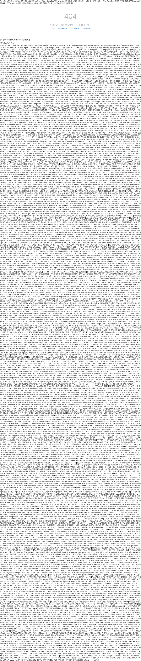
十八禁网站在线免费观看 (19, 371)
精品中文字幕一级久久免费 (88, 600)
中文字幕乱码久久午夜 (34, 112)
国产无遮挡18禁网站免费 (115, 70)
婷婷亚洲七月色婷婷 (112, 637)
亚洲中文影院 (73, 195)
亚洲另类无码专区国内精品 (72, 604)
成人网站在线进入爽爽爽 (132, 75)
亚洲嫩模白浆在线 (83, 660)
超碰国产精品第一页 (69, 593)
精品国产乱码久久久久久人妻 (25, 597)
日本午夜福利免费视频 (99, 415)
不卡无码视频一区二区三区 (79, 348)
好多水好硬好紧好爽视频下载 (57, 600)
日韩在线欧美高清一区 (43, 332)
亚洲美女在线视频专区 (67, 595)
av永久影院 (86, 452)
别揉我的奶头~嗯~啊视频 (78, 218)
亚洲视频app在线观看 (69, 487)
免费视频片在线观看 (65, 409)
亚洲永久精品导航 (83, 558)
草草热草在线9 (40, 475)
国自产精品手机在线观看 (89, 330)
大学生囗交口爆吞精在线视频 (13, 647)
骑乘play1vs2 (75, 384)
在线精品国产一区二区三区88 (72, 330)
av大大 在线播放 (97, 251)
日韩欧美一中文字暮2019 (45, 93)
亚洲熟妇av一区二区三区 (97, 122)
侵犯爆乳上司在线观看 (108, 151)
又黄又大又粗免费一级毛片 (100, 417)
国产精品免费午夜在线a (74, 535)
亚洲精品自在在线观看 (35, 620)
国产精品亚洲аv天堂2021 (70, 313)
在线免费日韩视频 (118, 608)
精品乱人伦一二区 (82, 458)
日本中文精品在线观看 (38, 552)
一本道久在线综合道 (125, 463)
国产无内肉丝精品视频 (104, 110)
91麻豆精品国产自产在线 (9, 465)
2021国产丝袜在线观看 (33, 303)
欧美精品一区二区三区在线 (16, 429)
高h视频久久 (135, 407)
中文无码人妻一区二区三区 (94, 487)
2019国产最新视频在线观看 (39, 494)
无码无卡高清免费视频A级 (52, 95)
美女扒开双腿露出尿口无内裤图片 (82, 369)
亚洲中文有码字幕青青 (60, 448)
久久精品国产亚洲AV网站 (133, 593)
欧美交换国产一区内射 (116, 230)
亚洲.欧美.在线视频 (77, 232)
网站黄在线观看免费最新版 (36, 286)
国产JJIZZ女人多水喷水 (79, 87)
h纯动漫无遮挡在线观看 (71, 433)
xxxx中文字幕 (115, 631)
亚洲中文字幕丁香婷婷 (111, 458)
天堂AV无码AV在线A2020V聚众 (53, 151)
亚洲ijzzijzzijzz (105, 585)
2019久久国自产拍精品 (99, 315)
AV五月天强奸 (20, 205)
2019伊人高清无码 (116, 423)
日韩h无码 (37, 222)
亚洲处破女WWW (49, 606)
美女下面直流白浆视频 (36, 627)
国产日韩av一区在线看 (97, 261)
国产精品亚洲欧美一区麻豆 (31, 70)
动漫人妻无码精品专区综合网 (125, 448)
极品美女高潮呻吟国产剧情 (97, 558)
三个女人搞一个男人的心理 (115, 415)
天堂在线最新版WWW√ (66, 326)
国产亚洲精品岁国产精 (97, 498)
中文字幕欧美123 (39, 95)
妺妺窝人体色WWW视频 (94, 494)
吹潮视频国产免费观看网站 (13, 270)
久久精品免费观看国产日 (33, 58)
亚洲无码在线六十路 (56, 224)
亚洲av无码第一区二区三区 (15, 438)
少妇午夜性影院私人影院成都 (73, 72)
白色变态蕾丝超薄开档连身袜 (83, 396)
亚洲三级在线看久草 (121, 112)
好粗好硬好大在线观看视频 (117, 174)
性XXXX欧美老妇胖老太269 (53, 419)
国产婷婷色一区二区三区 (88, 514)
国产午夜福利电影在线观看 (24, 75)
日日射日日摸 (54, 326)
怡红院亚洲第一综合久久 (96, 519)
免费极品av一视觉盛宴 (42, 203)
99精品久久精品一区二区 (105, 85)
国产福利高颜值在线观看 (49, 612)
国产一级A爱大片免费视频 (112, 89)
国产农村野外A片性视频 (98, 361)
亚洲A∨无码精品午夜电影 (17, 616)
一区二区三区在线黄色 (103, 465)
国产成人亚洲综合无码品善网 (22, 656)
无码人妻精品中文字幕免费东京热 (49, 164)
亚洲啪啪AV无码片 (54, 467)
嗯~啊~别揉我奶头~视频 (33, 197)
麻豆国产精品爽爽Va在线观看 (74, 573)
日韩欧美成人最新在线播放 (17, 527)
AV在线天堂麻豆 (117, 394)
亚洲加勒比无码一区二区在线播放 (98, 193)
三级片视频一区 (58, 346)
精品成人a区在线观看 (25, 83)
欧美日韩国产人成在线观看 (26, 172)
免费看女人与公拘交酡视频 (68, 425)
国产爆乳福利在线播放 (54, 319)
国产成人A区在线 (85, 353)
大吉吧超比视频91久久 (111, 149)
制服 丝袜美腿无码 (127, 85)
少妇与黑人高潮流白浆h (111, 340)
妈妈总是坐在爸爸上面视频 (48, 197)
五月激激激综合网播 (61, 257)
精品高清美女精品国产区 (132, 467)
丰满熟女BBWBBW (50, 353)
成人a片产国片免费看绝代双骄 (68, 608)
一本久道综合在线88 (108, 473)
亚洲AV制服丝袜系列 (47, 465)
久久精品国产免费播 (69, 436)
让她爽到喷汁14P (79, 517)
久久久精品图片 (114, 400)
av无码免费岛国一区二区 (16, 641)
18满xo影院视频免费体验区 (99, 367)
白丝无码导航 (108, 205)
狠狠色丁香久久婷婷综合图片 (64, 342)
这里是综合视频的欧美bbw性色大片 (110, 255)
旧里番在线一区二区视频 (29, 52)
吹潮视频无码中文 (61, 58)
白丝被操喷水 (8, 535)
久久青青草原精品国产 (75, 473)
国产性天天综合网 (104, 554)
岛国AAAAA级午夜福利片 (127, 315)
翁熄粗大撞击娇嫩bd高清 (70, 581)
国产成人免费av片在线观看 (72, 141)
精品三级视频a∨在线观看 (42, 635)
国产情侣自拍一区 (88, 570)
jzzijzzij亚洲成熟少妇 (46, 294)
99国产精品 (24, 290)
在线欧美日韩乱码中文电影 (124, 371)
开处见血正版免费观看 (78, 99)
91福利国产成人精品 (125, 353)
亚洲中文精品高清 (124, 591)
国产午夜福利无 (21, 272)
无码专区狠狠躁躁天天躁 (67, 467)
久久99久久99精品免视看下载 (120, 253)
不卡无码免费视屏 (65, 282)
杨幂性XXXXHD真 (16, 180)
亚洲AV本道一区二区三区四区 (33, 128)
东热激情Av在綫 (121, 176)
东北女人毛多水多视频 (81, 143)
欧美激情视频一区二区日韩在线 (91, 375)
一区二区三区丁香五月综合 (38, 446)
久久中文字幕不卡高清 (49, 365)
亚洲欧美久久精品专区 (118, 52)
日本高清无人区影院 (54, 274)
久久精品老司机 (18, 224)
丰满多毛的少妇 (115, 201)
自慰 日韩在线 (100, 120)
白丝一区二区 (123, 348)
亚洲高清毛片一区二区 (78, 502)
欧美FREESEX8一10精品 (133, 126)
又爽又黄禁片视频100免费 (32, 523)
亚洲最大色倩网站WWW (24, 66)
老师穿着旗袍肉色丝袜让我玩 (85, 402)
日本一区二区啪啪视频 (109, 83)
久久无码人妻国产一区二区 (65, 629)
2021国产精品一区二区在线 (61, 184)
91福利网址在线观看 (33, 195)
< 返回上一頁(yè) (62, 28)
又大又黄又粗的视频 (40, 62)
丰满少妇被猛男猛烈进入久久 (92, 481)
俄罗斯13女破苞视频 (65, 440)
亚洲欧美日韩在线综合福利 (72, 249)
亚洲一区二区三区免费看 (100, 313)
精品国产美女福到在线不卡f (122, 249)
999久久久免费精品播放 (47, 604)
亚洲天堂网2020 (112, 570)
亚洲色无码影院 (29, 139)
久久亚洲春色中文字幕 (70, 560)
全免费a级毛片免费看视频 (17, 635)
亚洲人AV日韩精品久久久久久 (125, 81)
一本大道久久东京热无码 (38, 143)
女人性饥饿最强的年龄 (67, 618)
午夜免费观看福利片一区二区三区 (46, 77)
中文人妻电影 (81, 114)
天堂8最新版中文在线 (107, 116)
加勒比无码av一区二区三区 (29, 587)
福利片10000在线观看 (67, 207)
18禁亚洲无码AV (51, 56)
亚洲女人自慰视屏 (87, 340)
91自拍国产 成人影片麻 (30, 224)
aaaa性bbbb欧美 (46, 351)
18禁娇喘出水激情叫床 (74, 647)
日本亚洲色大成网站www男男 (17, 483)
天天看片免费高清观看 (26, 116)
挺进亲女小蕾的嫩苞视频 (73, 131)
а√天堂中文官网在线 (22, 87)
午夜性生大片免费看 (80, 299)
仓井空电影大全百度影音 (27, 504)
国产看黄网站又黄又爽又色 (124, 135)
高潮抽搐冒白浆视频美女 (91, 467)
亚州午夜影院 (67, 182)
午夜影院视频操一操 (60, 112)
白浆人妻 (82, 523)
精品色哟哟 (119, 197)
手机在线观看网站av (105, 278)
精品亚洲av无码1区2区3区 (63, 552)
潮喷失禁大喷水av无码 (92, 589)
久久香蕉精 (59, 247)
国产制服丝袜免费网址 (52, 199)
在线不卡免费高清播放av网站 (107, 124)
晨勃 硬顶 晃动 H (107, 282)
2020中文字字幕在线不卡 (116, 504)
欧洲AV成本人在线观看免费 (66, 236)
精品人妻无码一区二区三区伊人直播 (125, 261)
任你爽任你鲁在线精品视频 (89, 483)
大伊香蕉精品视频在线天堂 (20, 288)
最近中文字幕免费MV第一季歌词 (108, 56)
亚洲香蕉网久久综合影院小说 (42, 118)
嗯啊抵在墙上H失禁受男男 (72, 54)
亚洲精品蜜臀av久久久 (46, 433)
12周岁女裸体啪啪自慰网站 (95, 560)
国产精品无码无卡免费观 (36, 469)
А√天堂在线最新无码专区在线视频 (131, 141)
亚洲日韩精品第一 (130, 419)
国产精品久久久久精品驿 (115, 438)
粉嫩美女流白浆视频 (39, 75)
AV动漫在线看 (58, 93)
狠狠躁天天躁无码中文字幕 (112, 120)
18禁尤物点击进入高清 (64, 336)
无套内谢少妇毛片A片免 (7, 43)
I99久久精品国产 (76, 579)
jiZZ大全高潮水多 (13, 573)
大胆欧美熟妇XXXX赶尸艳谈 (41, 238)
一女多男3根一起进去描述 (55, 514)
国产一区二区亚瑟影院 (41, 274)
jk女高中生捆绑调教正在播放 (40, 537)
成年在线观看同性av (93, 618)
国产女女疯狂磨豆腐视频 (110, 431)
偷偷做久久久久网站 (105, 276)
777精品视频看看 (113, 313)
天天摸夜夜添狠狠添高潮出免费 (127, 498)
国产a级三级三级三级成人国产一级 (120, 93)
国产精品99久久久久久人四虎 (21, 151)
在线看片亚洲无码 (15, 521)
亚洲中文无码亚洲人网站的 (89, 450)
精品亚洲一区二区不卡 (116, 554)
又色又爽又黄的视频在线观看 (41, 411)
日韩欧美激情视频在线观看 (107, 587)
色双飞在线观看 (33, 508)
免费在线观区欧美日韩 (19, 292)
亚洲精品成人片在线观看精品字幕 (61, 301)
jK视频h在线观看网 (97, 581)
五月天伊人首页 (59, 141)
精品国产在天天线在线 (101, 504)
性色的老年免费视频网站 (66, 546)
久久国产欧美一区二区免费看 (105, 106)
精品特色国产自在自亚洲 (66, 442)
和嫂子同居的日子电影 (100, 243)
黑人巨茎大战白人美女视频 (118, 454)
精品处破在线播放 (106, 460)
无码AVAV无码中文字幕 (30, 398)
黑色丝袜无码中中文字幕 (63, 423)
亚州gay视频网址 (82, 168)
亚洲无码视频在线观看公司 (92, 297)
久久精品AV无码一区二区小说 (45, 141)
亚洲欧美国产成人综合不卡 (43, 355)
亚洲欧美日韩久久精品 (6, 307)
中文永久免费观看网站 (107, 257)
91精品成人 (59, 458)
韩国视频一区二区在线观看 (130, 577)
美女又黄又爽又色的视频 (76, 267)
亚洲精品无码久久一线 (73, 600)
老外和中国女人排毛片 (24, 143)
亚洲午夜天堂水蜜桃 (113, 508)
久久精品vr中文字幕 (76, 556)
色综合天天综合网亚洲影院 (108, 184)
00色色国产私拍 (103, 622)
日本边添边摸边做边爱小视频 (24, 404)
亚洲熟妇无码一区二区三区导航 (63, 176)
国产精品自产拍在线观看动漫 (33, 363)
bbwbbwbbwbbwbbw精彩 (78, 552)
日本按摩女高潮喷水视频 (90, 529)
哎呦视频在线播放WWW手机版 (106, 147)
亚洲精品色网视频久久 (60, 639)
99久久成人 (56, 99)
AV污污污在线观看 (72, 162)
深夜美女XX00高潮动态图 (57, 380)
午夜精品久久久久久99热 (64, 172)
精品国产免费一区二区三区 (18, 58)
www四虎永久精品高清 (118, 110)
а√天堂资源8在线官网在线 (51, 498)
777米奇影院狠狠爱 (115, 610)
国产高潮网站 (61, 353)
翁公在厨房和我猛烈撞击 (68, 456)
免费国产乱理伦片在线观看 (102, 139)
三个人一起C (94, 622)
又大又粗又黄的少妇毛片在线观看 (81, 363)
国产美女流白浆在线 (135, 568)
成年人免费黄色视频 (6, 614)
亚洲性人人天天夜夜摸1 (88, 205)
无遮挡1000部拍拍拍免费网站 (63, 508)
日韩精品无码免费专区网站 (113, 577)
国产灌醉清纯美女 (16, 247)
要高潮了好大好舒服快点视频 (91, 259)
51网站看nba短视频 (95, 602)
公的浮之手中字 (86, 637)
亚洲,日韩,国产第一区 (110, 442)
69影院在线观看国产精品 (122, 257)
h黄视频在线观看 (48, 128)
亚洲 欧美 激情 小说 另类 (9, 492)
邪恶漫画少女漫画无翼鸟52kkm (129, 309)
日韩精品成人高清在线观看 (35, 373)
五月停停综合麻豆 (45, 313)
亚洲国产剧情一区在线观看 (130, 411)
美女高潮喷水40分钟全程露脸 (101, 404)
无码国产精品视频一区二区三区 (59, 537)
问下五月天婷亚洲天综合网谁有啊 (52, 89)
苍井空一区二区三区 (79, 342)
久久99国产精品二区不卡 (88, 253)
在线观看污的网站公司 (46, 176)
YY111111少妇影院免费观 (42, 380)
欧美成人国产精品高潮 (45, 529)
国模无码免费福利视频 (51, 324)
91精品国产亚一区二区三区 (117, 195)
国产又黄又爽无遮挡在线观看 (87, 305)
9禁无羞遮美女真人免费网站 (32, 458)
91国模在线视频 (61, 525)
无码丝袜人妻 (6, 504)
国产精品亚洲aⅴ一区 (87, 307)
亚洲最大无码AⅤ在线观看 (29, 263)
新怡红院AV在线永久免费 (100, 328)
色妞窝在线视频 (119, 485)
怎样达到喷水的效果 (88, 72)
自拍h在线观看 (128, 562)
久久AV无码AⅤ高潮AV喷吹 (53, 496)
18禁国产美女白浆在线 (128, 614)
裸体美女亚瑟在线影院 (6, 297)
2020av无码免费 (52, 261)
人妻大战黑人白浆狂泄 (133, 348)
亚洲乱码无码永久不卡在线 (83, 651)
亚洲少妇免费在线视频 (28, 487)
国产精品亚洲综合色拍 (26, 326)
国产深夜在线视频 (123, 525)
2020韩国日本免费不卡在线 (38, 388)
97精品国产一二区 (33, 454)
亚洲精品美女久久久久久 (130, 369)
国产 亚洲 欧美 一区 (82, 425)
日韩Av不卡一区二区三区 (122, 612)
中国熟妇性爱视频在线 (125, 340)
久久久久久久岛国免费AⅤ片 (31, 539)
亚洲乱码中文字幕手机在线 (69, 558)
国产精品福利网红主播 (46, 120)
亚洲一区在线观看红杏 (102, 54)
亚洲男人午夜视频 (40, 172)
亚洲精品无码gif (73, 344)
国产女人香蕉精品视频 (110, 575)
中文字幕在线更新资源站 (106, 48)
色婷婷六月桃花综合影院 (84, 608)
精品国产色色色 (53, 299)
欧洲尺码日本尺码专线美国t (122, 326)
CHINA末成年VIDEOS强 (126, 122)
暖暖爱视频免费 (11, 629)
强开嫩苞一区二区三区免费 (21, 311)
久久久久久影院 (89, 151)
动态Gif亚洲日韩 (87, 647)
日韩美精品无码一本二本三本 (61, 218)
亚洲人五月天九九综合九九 (102, 338)
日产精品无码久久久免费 (112, 425)
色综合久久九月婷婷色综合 (32, 442)
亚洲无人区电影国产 (23, 243)
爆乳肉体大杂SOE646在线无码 (97, 68)
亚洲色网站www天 (98, 340)
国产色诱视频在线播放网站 (117, 126)
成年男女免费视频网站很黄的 (47, 423)
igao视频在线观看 (21, 415)
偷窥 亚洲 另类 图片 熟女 (63, 365)
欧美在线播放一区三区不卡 (123, 232)
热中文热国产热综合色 (57, 137)
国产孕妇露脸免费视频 (132, 195)
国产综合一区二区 (76, 124)
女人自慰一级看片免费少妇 (90, 112)
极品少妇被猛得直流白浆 (9, 265)
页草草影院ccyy (101, 440)
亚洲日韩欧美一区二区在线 (31, 533)
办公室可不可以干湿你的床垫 (114, 284)
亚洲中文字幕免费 (54, 234)
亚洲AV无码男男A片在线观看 (37, 243)
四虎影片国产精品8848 (93, 299)
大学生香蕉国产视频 (87, 131)
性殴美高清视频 (93, 610)
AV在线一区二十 (115, 365)
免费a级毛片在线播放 (108, 170)
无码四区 (37, 504)
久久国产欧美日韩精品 (46, 184)
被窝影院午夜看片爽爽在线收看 (22, 378)
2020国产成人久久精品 (68, 431)
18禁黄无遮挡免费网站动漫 (35, 371)
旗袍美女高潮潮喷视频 (48, 481)
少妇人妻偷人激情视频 (103, 272)
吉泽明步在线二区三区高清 (131, 394)
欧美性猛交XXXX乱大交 (32, 218)
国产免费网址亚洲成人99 (65, 450)
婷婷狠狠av (28, 205)
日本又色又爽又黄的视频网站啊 (45, 97)
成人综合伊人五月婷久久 (73, 211)
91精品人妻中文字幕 (97, 380)
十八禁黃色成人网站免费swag (29, 568)
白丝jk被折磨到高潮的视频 (12, 460)
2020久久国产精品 (93, 591)
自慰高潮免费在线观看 (133, 294)
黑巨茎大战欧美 (91, 423)
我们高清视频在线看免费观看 (74, 533)
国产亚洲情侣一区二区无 (109, 131)
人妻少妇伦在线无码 (57, 560)
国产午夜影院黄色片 (38, 267)
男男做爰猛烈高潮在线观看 (25, 301)
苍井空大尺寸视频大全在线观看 (11, 658)
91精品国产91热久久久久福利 (75, 521)
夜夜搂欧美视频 (22, 220)
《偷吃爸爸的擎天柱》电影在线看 (55, 205)
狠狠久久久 (9, 305)
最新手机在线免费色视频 (12, 234)
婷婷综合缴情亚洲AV (133, 124)
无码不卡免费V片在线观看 (104, 305)
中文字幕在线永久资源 (16, 539)
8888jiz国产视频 (43, 72)
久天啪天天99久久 (123, 602)
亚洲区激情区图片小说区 (68, 226)
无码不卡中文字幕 (10, 552)
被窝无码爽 (79, 234)
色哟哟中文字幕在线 (60, 211)
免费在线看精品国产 (101, 58)
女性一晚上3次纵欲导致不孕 (122, 116)
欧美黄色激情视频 (130, 658)
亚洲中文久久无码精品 (27, 654)
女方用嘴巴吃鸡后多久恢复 (117, 245)
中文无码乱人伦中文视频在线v (14, 353)
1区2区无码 (26, 89)
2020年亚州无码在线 (87, 141)
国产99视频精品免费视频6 (119, 651)
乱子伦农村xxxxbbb (15, 587)
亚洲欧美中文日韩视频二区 (112, 359)
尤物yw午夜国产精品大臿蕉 (30, 72)
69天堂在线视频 (15, 504)
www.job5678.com (58, 400)
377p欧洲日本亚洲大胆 (73, 58)
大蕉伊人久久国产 (50, 259)
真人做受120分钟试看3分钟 (96, 191)
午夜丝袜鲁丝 (133, 525)
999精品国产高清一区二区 (49, 504)
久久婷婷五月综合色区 (48, 106)
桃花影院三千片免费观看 (9, 243)
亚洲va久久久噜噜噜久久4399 (127, 243)
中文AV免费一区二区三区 (96, 597)
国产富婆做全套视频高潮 (116, 527)
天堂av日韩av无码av (6, 45)
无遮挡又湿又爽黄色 (23, 525)
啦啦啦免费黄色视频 (76, 303)
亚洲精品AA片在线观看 (110, 187)
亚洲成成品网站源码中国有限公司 (130, 556)
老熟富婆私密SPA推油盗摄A (35, 415)
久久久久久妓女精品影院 (97, 301)
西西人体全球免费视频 (18, 649)
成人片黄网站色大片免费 (72, 120)
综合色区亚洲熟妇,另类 (96, 546)
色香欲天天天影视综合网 (37, 259)
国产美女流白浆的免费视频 (51, 168)
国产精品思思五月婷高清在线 (69, 274)
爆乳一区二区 (42, 485)
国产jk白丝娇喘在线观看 (87, 75)
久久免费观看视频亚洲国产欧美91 (95, 284)
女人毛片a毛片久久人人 (104, 334)
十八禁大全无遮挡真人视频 (40, 45)
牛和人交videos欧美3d (97, 363)
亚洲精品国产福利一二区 (57, 421)
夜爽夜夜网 (16, 45)
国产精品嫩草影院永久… (50, 336)
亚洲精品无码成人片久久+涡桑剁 (16, 299)
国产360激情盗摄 (59, 378)
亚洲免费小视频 (134, 612)
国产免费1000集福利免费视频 (56, 494)
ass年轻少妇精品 (90, 475)
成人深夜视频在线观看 (78, 199)
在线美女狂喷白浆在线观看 (85, 243)
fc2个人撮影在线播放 (118, 305)
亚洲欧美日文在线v (17, 444)
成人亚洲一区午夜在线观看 (31, 114)
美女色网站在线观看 (68, 75)
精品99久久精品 (77, 492)
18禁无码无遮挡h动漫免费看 (42, 527)
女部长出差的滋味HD (24, 510)
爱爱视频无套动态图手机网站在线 (28, 463)
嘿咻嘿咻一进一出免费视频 (94, 627)
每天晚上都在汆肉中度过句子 (100, 93)
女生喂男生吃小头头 (17, 398)
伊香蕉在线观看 (91, 272)
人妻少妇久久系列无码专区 (16, 363)
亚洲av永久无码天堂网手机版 (57, 535)
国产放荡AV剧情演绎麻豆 (64, 589)
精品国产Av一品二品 (57, 427)
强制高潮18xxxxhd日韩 (47, 641)
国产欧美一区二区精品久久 (106, 79)
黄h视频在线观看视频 (132, 595)
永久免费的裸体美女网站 (102, 579)
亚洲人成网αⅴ (134, 583)
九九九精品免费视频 (12, 122)
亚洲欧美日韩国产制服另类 (33, 351)
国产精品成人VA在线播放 (30, 591)
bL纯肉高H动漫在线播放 (40, 261)
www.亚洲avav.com (109, 546)
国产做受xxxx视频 (26, 309)
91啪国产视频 (95, 324)
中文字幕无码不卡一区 (25, 50)
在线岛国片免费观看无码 (116, 274)
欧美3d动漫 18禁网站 (62, 267)
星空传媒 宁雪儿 (112, 568)
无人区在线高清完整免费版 (93, 197)
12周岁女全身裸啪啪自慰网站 (13, 147)
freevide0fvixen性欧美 (6, 120)
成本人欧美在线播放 (18, 523)
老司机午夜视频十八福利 (131, 417)
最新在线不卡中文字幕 (111, 566)
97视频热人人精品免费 (23, 562)
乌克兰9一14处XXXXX (128, 427)
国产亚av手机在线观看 (30, 305)
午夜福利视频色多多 (13, 95)
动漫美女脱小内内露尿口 (53, 541)
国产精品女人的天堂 (17, 631)
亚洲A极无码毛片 (128, 267)
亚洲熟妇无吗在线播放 (59, 573)
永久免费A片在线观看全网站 (111, 222)
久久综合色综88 (55, 602)
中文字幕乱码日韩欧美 (71, 660)
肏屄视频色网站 (78, 315)
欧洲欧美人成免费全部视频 (111, 309)
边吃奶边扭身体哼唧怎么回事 (48, 102)
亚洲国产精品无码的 (69, 189)
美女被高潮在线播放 (40, 550)
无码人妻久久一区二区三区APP (84, 50)
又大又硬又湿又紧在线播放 (28, 564)
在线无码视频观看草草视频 (55, 340)
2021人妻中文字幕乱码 (114, 66)
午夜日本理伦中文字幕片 (67, 361)
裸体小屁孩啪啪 (26, 575)
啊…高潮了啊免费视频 (114, 292)
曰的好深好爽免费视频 (98, 541)
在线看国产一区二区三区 (9, 195)
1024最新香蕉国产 (21, 373)
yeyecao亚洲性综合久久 (44, 564)
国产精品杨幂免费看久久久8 (53, 292)
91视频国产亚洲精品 (64, 102)
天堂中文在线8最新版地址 (82, 174)
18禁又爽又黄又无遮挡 (11, 79)
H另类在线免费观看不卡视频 (97, 654)
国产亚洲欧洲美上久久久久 (95, 326)
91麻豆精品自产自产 (20, 421)
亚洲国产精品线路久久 (8, 336)
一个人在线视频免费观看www (118, 104)
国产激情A (66, 340)
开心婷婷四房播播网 (10, 75)
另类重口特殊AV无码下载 (50, 236)
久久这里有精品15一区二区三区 (66, 612)
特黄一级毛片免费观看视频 (75, 66)
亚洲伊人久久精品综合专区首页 (100, 174)
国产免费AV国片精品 (127, 89)
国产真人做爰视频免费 (82, 614)
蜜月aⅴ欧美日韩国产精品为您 (26, 400)
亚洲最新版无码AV (103, 527)
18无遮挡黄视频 (128, 367)
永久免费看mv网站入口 (95, 512)
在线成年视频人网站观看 (84, 471)
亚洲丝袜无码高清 (119, 492)
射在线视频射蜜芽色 (111, 419)
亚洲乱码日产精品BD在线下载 (37, 153)
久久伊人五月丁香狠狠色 (32, 199)
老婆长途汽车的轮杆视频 (68, 367)
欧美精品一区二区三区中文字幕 (129, 328)
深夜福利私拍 (58, 581)
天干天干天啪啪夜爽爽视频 (41, 157)
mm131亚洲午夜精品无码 (126, 220)
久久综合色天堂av (42, 396)
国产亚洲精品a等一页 (28, 147)
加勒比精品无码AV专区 (19, 68)
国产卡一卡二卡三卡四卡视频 (59, 220)
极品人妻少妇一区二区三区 (48, 79)
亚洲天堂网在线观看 (14, 386)
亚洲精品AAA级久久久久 (69, 251)
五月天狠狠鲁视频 (82, 85)
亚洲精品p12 (25, 338)
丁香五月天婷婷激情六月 (118, 450)
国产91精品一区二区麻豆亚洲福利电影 (71, 228)
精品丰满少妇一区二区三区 (94, 539)
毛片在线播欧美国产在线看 (117, 622)
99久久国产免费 (104, 247)
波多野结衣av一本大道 (39, 50)
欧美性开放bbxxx (106, 332)
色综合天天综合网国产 (86, 415)
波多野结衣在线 (116, 606)
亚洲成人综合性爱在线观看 (118, 378)
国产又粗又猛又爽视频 (108, 224)
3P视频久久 (66, 556)
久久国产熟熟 (9, 160)
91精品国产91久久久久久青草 (125, 560)
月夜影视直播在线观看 (96, 442)
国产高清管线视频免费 (40, 170)
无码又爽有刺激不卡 (93, 639)
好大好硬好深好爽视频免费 (40, 174)
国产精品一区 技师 (7, 514)
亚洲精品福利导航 (51, 172)
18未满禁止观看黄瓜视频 (118, 319)
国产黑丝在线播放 (121, 162)
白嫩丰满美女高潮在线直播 (32, 651)
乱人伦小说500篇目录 (130, 288)
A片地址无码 (56, 135)
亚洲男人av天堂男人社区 (72, 415)
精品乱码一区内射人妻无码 (108, 214)
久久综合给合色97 (103, 245)
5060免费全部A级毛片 (105, 265)
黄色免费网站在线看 (80, 255)
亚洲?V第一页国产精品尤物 (75, 465)
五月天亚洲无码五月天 (35, 460)
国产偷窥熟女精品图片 (31, 253)
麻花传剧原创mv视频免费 (36, 214)
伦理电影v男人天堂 (75, 375)
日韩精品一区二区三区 (112, 654)
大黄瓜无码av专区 (67, 496)
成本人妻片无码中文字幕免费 (55, 243)
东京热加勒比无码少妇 (17, 355)
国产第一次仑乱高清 (124, 145)
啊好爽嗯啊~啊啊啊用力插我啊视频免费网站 (36, 189)
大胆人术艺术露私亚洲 (35, 201)
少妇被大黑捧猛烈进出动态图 (77, 220)
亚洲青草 (76, 75)
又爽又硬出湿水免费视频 (111, 145)
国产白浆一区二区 (117, 62)
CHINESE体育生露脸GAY (78, 106)
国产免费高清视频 (88, 95)
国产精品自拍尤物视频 (98, 290)
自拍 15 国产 (53, 203)
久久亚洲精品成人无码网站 (77, 214)
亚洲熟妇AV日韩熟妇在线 (29, 519)
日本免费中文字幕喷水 (42, 91)
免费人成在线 (7, 477)
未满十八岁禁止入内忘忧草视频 (81, 498)
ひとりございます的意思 (91, 386)
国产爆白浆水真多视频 (101, 72)
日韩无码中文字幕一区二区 (82, 568)
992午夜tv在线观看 (74, 606)
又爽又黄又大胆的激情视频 (50, 216)
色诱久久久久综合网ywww (79, 336)
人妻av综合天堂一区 (37, 297)
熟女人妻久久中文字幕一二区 (14, 104)
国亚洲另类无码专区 (58, 118)
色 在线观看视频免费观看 (41, 394)
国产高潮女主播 (4, 106)
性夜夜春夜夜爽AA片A (79, 496)
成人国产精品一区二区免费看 (127, 637)
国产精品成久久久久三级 (107, 263)
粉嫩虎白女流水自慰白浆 (86, 133)
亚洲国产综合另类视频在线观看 (59, 139)
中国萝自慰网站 (121, 294)
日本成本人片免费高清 (125, 363)
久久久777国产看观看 (15, 52)
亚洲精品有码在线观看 (9, 481)
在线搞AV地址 (61, 338)
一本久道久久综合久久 (19, 282)
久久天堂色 (48, 286)
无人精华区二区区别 (49, 438)
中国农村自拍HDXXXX (93, 255)
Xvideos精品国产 (113, 463)
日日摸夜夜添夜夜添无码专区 (8, 570)
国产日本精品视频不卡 (23, 481)
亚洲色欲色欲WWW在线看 (126, 629)
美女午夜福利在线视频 (37, 452)
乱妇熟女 (79, 500)
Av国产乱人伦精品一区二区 (51, 624)
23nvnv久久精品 (80, 284)
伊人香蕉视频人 (49, 475)
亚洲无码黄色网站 (23, 284)
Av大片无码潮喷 (117, 267)
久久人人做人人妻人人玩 (105, 114)
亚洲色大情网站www (13, 50)
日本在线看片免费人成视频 (108, 162)
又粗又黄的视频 (66, 386)
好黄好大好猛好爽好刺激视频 (112, 535)
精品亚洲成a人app (105, 639)
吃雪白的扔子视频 (96, 378)
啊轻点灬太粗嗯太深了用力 (24, 531)
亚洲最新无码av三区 (24, 346)
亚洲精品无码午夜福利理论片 (47, 589)
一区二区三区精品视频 (101, 166)
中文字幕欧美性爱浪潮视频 (126, 209)
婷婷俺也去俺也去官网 (57, 402)
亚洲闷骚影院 (27, 608)
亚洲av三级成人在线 (8, 643)
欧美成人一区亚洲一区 (97, 153)
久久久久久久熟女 (30, 355)
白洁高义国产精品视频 (121, 168)
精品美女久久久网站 (70, 104)
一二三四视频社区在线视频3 (26, 490)
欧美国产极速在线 (16, 72)
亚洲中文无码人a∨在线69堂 (34, 216)
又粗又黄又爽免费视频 (27, 427)
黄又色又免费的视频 (6, 512)
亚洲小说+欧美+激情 (106, 270)
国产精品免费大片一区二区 (68, 234)
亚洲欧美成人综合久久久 (108, 595)
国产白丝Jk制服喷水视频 (36, 284)
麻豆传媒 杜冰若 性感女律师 (42, 64)
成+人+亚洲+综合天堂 (31, 448)
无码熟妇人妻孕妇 (43, 276)
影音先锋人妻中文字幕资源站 (35, 292)
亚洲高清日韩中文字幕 (46, 218)
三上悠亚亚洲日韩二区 (90, 267)
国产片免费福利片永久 (121, 321)
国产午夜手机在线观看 (82, 122)
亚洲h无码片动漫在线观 (106, 492)
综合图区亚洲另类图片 (134, 104)
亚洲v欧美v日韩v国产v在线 (72, 307)
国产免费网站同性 (30, 475)
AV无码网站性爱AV (53, 45)
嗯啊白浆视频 (14, 172)
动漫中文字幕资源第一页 (124, 506)
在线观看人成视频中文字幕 (110, 357)
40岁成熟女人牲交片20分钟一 (105, 645)
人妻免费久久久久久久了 (41, 600)
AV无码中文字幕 (79, 135)
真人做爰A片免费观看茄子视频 (62, 539)
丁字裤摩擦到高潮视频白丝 (8, 593)
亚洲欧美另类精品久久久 (109, 294)
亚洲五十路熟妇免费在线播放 (115, 471)
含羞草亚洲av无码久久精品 (46, 448)
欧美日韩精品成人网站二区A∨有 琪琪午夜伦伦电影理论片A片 (52, 390)
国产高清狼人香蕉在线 (118, 641)
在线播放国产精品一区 (82, 610)
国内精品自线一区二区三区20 (72, 253)
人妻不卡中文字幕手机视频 (129, 606)
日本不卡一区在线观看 (78, 475)
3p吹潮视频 (64, 388)
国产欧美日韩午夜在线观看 (38, 562)
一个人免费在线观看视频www (99, 463)
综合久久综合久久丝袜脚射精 (28, 276)
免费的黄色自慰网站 (69, 294)
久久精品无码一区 (17, 660)
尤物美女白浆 (15, 116)
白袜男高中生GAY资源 (100, 133)
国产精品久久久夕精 (79, 649)
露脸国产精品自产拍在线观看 (106, 99)
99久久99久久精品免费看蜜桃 (129, 276)
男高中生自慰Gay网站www (84, 294)
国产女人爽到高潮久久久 (30, 131)
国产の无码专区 (56, 270)
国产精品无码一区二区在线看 (102, 631)
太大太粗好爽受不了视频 (38, 541)
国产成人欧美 (28, 411)
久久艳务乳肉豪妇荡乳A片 (30, 135)
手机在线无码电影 (111, 541)
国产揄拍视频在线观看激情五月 (30, 184)
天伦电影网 (3, 390)
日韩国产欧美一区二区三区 (53, 367)
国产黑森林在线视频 (103, 195)
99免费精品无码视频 (105, 537)
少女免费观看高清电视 (13, 274)
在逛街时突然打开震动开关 (108, 77)
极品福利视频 (4, 641)
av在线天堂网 (54, 359)
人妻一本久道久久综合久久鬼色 (35, 544)
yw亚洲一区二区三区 (88, 427)
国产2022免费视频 (26, 56)
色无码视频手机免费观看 (20, 357)
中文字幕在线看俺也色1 (103, 423)
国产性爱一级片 (109, 261)
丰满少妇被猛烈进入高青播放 (71, 89)
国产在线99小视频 (76, 411)
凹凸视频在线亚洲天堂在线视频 (59, 195)
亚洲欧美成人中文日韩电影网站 (95, 220)
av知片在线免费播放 (74, 56)
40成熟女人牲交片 (15, 238)
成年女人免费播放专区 (127, 535)
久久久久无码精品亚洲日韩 (63, 106)
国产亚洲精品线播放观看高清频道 (126, 442)
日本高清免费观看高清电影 (47, 568)
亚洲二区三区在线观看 (52, 425)
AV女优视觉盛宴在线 (66, 591)
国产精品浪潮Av (76, 79)
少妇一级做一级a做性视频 (116, 467)
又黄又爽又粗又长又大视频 (106, 112)
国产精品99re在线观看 (6, 624)
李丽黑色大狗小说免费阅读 (94, 552)
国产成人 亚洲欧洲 (106, 45)
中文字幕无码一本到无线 (16, 189)
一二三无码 (37, 106)
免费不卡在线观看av (81, 436)
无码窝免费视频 (80, 226)
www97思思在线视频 (74, 328)
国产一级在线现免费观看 (117, 446)
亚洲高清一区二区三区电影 (127, 313)
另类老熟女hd (93, 195)
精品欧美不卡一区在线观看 (98, 353)
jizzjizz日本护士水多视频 (78, 460)
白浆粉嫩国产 (59, 182)
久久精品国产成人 (20, 197)
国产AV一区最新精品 (76, 637)
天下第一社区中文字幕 (67, 444)
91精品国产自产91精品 (74, 620)
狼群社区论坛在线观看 (54, 431)
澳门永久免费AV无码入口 (54, 386)
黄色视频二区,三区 (85, 89)
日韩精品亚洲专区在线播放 (34, 272)
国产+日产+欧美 (81, 627)
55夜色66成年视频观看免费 (78, 224)
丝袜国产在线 (77, 357)
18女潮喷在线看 (133, 280)
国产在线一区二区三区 (125, 458)
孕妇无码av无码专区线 (11, 382)
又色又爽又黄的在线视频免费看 (94, 562)
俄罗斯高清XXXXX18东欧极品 (120, 234)
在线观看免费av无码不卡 (128, 307)
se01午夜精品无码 (120, 191)
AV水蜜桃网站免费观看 (23, 328)
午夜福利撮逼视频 (127, 610)
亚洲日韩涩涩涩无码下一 (110, 236)
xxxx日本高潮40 (72, 639)
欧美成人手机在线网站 (23, 108)
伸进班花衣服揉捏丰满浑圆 (120, 604)
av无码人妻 (98, 151)
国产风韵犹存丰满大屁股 (132, 600)
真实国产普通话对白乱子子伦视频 (115, 351)
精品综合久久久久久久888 (41, 597)
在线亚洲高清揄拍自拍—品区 (74, 398)
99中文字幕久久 (9, 637)
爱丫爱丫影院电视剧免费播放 (79, 193)
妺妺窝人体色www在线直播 (29, 245)
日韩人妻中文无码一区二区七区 (60, 637)
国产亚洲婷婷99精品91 (121, 226)
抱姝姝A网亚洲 (121, 502)
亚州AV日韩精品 (54, 645)
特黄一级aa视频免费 (91, 334)
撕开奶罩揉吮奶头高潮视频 (78, 392)
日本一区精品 (121, 50)
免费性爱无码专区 (34, 604)
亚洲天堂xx (133, 155)
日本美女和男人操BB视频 (103, 583)
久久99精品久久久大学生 (125, 475)
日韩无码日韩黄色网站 (101, 384)
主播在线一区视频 (56, 564)
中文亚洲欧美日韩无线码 (40, 610)
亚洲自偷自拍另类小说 (67, 143)
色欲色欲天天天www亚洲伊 (53, 305)
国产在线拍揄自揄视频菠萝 (66, 359)
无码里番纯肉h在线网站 (82, 635)
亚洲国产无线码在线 (132, 378)
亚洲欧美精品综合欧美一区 (90, 241)
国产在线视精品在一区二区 (111, 311)
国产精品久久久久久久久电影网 (67, 658)
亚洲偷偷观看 (73, 145)
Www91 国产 (24, 454)
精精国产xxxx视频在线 (24, 133)
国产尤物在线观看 (112, 243)
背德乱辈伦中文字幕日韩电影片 (127, 616)
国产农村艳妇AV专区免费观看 (30, 521)
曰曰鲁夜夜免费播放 (44, 463)
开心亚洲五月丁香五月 (116, 579)
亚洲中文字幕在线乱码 (103, 600)
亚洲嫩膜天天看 (109, 191)
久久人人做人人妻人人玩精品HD (47, 131)
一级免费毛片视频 (41, 386)
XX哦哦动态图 (6, 139)
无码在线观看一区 (37, 581)
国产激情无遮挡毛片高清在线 (41, 326)
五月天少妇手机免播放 (57, 660)
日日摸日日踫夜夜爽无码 (92, 247)
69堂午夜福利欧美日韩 (115, 384)
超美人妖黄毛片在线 (92, 218)
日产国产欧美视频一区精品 (36, 583)
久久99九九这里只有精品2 (93, 460)
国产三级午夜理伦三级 (22, 81)
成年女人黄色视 (40, 251)
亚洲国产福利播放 (59, 433)
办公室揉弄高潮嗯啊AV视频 (121, 218)
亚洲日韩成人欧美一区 (103, 330)
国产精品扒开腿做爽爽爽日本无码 (22, 467)
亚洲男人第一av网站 (14, 110)
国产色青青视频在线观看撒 (111, 635)
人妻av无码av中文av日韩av (73, 238)
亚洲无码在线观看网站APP (17, 344)
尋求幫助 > (86, 28)
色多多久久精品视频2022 (26, 550)
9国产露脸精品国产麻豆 (109, 197)
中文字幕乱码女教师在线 (75, 187)
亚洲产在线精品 (129, 97)
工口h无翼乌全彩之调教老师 (78, 382)
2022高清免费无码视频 (91, 321)
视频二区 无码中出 (95, 585)
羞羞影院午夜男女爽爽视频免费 (83, 292)
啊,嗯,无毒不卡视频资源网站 (43, 560)
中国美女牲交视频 (135, 591)
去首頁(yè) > (75, 28)
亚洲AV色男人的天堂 (64, 193)
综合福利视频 (136, 624)
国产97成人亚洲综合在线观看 (129, 531)
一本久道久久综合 (65, 363)
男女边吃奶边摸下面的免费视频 (72, 427)
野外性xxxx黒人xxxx (86, 346)
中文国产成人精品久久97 (25, 340)
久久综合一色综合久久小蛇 (42, 139)
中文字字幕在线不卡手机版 (29, 633)
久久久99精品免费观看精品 (131, 510)
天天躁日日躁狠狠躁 (6, 523)
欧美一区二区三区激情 (96, 236)
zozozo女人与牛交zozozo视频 (52, 297)
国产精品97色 (114, 421)
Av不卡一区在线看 (88, 500)
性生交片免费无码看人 (89, 187)
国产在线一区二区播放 (58, 523)
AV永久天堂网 (21, 97)
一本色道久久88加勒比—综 (124, 627)
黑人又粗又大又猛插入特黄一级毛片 (51, 160)
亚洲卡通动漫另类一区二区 (109, 525)
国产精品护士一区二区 (38, 56)
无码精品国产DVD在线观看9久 (97, 436)
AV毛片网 (42, 199)
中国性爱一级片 (94, 270)
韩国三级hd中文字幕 (68, 396)
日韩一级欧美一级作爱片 (123, 301)
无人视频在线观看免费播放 (109, 602)
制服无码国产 (27, 631)
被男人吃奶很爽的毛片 (16, 106)
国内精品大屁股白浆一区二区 (66, 309)
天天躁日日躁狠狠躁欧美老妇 (66, 174)
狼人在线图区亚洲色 (122, 533)
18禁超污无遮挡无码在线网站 (17, 60)
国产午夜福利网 (33, 423)
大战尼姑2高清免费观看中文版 (110, 398)
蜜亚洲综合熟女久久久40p (104, 641)
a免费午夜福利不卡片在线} (130, 62)
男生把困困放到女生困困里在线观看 (38, 280)
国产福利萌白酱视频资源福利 (122, 521)
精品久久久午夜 (18, 608)
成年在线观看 (24, 460)
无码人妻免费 (127, 317)
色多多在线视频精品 (34, 79)
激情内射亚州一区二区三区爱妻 (54, 330)
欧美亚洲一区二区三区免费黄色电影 (49, 591)
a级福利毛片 (20, 629)
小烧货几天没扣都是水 (124, 564)
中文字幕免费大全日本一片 (103, 604)
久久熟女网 (136, 371)
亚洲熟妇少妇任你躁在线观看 (99, 317)
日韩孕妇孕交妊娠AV (84, 479)
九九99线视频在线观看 (13, 633)
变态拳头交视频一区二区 (51, 440)
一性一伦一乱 (119, 589)
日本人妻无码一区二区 (125, 585)
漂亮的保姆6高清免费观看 (20, 120)
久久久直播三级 (104, 297)
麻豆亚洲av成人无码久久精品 (60, 407)
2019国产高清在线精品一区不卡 (37, 249)
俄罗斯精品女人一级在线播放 (73, 48)
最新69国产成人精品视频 (118, 593)
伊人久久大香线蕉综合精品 (43, 407)
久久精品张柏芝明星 (28, 64)
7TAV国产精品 (12, 562)
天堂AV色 (93, 160)
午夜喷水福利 (45, 83)
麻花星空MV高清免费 (6, 280)
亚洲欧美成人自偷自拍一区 (81, 164)
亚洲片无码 (41, 305)
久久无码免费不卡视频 (83, 317)
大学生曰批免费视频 (16, 99)
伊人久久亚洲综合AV (8, 494)
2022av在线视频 (57, 643)
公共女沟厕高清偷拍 (41, 514)
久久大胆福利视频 (52, 309)
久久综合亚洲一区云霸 (124, 552)
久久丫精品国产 (66, 180)
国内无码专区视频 (109, 562)
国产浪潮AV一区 (125, 120)
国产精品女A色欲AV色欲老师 (31, 641)
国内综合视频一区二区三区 (79, 116)
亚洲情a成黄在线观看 (100, 500)
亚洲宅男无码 (96, 651)
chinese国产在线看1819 (52, 656)
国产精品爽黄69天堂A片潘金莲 (11, 564)
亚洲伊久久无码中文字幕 (83, 658)
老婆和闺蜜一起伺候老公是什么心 (118, 550)
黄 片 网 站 (87, 66)
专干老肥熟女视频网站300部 (128, 222)
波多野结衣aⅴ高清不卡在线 (8, 321)
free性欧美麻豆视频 (91, 199)
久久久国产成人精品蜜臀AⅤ (14, 137)
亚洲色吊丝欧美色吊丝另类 (75, 481)
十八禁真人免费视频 (69, 597)
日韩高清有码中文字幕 (123, 431)
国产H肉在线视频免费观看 (35, 357)
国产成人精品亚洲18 (9, 87)
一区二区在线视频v (122, 83)
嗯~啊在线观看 (10, 214)
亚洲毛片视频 (91, 149)
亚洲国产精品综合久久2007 (100, 550)
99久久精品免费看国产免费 (103, 606)
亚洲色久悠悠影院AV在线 (49, 492)
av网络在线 (33, 85)
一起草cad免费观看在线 (48, 58)
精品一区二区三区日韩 (109, 627)
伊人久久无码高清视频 (86, 288)
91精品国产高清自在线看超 (53, 75)
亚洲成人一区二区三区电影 (34, 365)
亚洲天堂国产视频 (70, 633)
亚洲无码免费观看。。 (132, 50)
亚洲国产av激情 (50, 552)
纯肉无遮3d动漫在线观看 (80, 591)
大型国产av (43, 209)
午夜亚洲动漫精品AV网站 (98, 351)
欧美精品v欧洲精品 (37, 531)
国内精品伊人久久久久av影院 (52, 506)
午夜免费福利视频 (94, 400)
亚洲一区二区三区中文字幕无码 (40, 535)
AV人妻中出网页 (94, 344)
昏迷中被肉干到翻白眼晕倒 (8, 373)
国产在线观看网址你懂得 (20, 112)
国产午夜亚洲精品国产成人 (10, 452)
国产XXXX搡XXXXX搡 (25, 610)
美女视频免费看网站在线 (101, 274)
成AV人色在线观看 (11, 108)
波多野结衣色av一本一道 (87, 384)
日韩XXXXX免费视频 (127, 500)
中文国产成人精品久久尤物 (23, 552)
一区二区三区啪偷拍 (97, 535)
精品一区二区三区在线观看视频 (26, 321)
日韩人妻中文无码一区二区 (130, 66)
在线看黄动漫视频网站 (68, 93)
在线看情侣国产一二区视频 (23, 278)
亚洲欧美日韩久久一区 (69, 463)
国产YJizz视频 (119, 562)
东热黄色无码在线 (87, 620)
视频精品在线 (121, 160)
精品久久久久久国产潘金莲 (27, 251)
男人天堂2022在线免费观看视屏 (52, 622)
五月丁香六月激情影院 (37, 375)
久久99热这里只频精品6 (20, 280)
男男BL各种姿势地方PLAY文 (110, 512)
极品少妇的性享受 (95, 595)
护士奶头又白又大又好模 (75, 388)
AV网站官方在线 (12, 400)
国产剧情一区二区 (67, 334)
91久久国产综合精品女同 (53, 143)
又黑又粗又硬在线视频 (79, 326)
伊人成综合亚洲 (82, 639)
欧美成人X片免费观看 (22, 593)
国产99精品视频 (23, 79)
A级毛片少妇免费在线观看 (87, 120)
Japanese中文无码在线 (71, 510)
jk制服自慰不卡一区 (132, 386)
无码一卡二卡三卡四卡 (100, 95)
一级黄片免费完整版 (97, 407)
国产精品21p (105, 64)
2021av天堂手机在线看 (33, 160)
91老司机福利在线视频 (111, 122)
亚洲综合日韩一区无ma (49, 460)
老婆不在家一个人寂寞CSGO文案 (42, 573)
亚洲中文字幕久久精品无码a (49, 193)
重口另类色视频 (91, 106)
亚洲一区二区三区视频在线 (90, 411)
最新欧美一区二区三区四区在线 (98, 444)
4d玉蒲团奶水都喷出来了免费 (101, 620)
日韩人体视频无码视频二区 (8, 595)
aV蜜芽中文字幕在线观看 (7, 126)
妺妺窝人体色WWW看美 (13, 222)
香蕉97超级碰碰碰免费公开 (91, 413)
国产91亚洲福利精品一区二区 (72, 118)
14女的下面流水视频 (78, 386)
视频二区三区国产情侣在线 (31, 589)
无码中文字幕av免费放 (42, 321)
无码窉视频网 (81, 197)
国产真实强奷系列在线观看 (47, 508)
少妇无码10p (27, 353)
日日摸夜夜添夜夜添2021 (48, 303)
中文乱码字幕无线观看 (17, 351)
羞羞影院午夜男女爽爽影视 (75, 413)
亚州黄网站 (133, 218)
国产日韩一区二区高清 (59, 521)
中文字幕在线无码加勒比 (69, 500)
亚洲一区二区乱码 (64, 392)
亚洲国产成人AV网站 (92, 342)
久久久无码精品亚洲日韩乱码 (107, 102)
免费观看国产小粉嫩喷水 (41, 616)
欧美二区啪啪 (7, 436)
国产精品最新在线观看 (92, 286)
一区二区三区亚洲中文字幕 (90, 48)
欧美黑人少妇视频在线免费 (101, 141)
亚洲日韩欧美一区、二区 (28, 324)
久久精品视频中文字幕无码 (42, 137)
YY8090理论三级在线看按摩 (94, 649)
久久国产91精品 (16, 203)
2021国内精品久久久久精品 (66, 272)
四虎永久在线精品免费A (47, 187)
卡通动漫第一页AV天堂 (84, 581)
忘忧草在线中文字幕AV (117, 272)
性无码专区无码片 (82, 195)
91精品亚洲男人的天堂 (61, 344)
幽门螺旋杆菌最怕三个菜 (54, 180)
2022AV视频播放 (70, 610)
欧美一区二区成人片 (110, 560)
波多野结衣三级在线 (110, 160)
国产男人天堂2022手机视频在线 (20, 232)
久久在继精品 (97, 131)
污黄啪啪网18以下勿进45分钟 (121, 390)
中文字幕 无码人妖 (133, 382)
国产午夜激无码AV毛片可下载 (42, 301)
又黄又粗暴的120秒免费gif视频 (76, 438)
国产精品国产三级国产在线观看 (130, 292)
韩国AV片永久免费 (132, 404)
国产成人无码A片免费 (124, 575)
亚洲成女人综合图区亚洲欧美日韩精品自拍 (119, 68)
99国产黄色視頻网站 (74, 257)
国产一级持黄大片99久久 (12, 290)
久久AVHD (121, 419)
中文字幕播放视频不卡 (17, 164)
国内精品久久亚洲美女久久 (49, 348)
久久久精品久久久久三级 (35, 336)
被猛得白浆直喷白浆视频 (117, 402)
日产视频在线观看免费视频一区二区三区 (104, 647)
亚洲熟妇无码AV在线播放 (115, 417)
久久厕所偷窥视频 (56, 85)
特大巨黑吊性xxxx (103, 529)
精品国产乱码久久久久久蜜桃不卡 (99, 104)
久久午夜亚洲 (27, 541)
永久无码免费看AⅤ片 (103, 355)
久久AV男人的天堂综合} (13, 276)
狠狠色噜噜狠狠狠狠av (130, 504)
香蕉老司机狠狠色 (104, 454)
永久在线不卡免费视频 (88, 62)
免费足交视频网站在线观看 (122, 48)
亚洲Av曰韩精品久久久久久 (41, 645)
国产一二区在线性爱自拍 (49, 483)
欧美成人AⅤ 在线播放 (91, 207)
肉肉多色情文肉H (27, 155)
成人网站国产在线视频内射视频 (102, 180)
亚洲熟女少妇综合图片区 (104, 234)
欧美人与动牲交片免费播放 (128, 359)
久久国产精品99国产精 (98, 577)
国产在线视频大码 (19, 411)
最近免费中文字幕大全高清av (98, 209)
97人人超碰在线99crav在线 (52, 544)
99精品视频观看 (127, 433)
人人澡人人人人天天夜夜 (27, 95)
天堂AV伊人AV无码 (36, 232)
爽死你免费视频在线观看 (23, 440)
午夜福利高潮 (32, 307)
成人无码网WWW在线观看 (47, 257)
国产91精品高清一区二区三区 (79, 97)
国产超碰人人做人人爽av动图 (18, 618)
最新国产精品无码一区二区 (80, 519)
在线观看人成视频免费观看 (90, 556)
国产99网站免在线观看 (118, 346)
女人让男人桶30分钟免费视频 (50, 363)
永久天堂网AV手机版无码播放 (101, 201)
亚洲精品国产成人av (52, 66)
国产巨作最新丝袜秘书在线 (113, 614)
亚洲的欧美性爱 (123, 392)
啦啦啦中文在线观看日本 (127, 496)
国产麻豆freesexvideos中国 (23, 425)
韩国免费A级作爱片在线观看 (126, 187)
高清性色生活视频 (76, 365)
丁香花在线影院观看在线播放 (99, 66)
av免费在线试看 (41, 566)
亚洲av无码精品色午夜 (44, 436)
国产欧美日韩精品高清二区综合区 (91, 357)
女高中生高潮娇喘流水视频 (10, 490)
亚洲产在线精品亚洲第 (113, 409)
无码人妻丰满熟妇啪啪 (52, 392)
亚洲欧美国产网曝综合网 (40, 319)
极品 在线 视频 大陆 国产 (115, 510)
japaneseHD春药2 (5, 170)
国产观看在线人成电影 (113, 211)
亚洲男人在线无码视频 (65, 87)
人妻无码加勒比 (102, 155)
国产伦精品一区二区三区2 (83, 276)
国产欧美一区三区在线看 (52, 614)
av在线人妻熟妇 (17, 450)
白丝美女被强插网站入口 (57, 238)
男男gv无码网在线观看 (95, 624)
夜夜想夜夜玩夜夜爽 (78, 419)
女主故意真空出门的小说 (85, 313)
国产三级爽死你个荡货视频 (56, 149)
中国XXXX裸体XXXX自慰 (7, 558)
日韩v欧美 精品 (128, 527)
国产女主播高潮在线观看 (94, 168)
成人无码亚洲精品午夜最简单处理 (104, 490)
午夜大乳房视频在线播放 (116, 373)
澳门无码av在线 (104, 421)
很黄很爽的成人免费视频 (132, 622)
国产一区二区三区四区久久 (17, 93)
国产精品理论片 (130, 110)
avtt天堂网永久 (87, 315)
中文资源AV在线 (71, 91)
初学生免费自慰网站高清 (35, 168)
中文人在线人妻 (11, 442)
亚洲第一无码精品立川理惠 (10, 433)
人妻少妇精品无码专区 (36, 151)
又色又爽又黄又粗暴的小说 (62, 97)
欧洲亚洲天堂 (63, 66)
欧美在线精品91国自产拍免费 (128, 581)
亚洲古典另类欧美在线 (57, 635)
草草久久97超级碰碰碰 (93, 332)
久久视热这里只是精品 (51, 278)
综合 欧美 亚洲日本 (100, 211)
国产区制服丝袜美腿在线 (21, 620)
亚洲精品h (9, 259)
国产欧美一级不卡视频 (8, 456)
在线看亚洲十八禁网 (28, 62)
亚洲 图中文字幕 (55, 157)
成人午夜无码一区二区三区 (106, 321)
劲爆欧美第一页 (81, 286)
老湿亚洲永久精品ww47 (44, 633)
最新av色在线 (94, 52)
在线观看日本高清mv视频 (49, 477)
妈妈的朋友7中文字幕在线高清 (24, 126)
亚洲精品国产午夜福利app (51, 469)
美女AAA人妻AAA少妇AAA (76, 128)
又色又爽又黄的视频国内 (73, 205)
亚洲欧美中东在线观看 (16, 166)
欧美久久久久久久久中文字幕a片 (106, 371)
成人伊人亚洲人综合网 (46, 533)
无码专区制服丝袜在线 (109, 539)
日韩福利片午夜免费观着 (83, 367)
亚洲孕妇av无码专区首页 (93, 214)
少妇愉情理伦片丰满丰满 (82, 236)
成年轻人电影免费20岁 (69, 458)
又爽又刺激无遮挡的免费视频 (18, 585)
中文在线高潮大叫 (55, 83)
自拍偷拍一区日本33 (126, 654)
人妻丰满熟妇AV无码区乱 (103, 253)
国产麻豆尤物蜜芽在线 (116, 251)
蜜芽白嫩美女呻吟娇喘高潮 (65, 566)
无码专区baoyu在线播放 (116, 247)
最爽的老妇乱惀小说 (73, 577)
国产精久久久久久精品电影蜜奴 (113, 633)
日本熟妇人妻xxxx (114, 108)
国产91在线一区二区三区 (85, 274)
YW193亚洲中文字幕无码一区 (49, 546)
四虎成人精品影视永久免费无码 (70, 83)
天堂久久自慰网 (129, 485)
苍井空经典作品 (132, 604)
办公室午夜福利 (48, 378)
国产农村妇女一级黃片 (87, 211)
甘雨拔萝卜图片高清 (71, 402)
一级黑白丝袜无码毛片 (86, 257)
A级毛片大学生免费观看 (110, 564)
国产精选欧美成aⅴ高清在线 (113, 427)
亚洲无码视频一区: (97, 608)
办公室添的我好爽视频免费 (22, 494)
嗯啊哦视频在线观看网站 (132, 471)
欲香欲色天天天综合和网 (93, 390)
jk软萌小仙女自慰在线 (78, 589)
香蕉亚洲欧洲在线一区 (66, 164)
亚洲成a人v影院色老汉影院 (67, 531)
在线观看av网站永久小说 (87, 604)
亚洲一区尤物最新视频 (61, 147)
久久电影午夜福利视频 (60, 187)
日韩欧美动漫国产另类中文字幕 (89, 454)
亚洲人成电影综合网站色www (122, 490)
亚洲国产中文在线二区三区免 (92, 178)
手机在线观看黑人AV (85, 548)
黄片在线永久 (132, 168)
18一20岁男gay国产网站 (133, 160)
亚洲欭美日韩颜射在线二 (34, 60)
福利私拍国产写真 (31, 479)
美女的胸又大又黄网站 (48, 342)
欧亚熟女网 (83, 494)
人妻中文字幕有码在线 (25, 348)
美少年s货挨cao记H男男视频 (22, 297)
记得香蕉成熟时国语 (67, 292)
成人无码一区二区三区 (64, 311)
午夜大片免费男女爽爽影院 (90, 79)
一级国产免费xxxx (84, 344)
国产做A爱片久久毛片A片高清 (11, 56)
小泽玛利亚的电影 (5, 128)
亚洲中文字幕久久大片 (91, 409)
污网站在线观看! (67, 419)
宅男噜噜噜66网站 (61, 438)
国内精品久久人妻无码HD (110, 552)
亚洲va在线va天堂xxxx (59, 245)
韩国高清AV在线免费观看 (89, 527)
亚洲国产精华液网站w (122, 151)
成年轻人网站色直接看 (33, 618)
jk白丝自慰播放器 (52, 566)
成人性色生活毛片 (116, 411)
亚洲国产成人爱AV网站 (59, 654)
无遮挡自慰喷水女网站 (131, 446)
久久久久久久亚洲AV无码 (31, 257)
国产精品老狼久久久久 (29, 104)
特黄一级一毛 (114, 137)
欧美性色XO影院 (17, 89)
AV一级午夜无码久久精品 (47, 70)
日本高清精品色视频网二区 (19, 255)
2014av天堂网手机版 (82, 597)
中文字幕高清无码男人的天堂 (17, 216)
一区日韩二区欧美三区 (128, 118)
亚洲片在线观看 (98, 523)
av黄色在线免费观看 (74, 454)
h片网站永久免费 (79, 207)
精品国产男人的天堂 (59, 48)
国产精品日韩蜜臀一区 (100, 570)
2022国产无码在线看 (28, 560)
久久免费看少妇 (56, 286)
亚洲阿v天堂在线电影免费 (131, 477)
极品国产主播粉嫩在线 (94, 176)
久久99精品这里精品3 (121, 382)
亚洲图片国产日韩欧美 (133, 299)
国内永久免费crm (103, 438)
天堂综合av (33, 396)
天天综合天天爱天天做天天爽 (10, 251)
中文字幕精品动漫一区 (67, 135)
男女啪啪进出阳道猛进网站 (69, 270)
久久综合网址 (11, 440)
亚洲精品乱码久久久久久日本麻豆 (21, 506)
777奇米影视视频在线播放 (23, 241)
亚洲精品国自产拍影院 (100, 307)
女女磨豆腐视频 (131, 342)
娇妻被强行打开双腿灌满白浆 (58, 454)
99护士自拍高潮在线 (119, 228)
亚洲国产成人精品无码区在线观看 (45, 147)
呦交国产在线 (76, 514)
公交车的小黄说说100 (21, 583)
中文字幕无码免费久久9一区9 (21, 517)
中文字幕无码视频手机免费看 (41, 413)
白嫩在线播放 (26, 317)
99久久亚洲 (105, 251)
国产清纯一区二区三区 (84, 417)
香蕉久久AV (64, 95)
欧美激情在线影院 (85, 622)
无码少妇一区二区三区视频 (37, 338)
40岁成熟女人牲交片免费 (120, 280)
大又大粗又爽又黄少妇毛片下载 (45, 182)
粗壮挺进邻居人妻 (42, 263)
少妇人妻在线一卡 (35, 311)
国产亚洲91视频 (45, 500)
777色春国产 (24, 286)
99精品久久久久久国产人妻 (8, 446)
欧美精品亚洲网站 (10, 579)
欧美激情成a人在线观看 (71, 631)
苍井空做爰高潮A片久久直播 (82, 203)
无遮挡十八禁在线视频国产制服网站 (76, 332)
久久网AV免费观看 (112, 209)
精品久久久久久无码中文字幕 (63, 369)
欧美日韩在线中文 (93, 102)
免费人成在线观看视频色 (133, 319)
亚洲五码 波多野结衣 (108, 168)
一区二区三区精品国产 (114, 58)
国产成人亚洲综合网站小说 (32, 193)
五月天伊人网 (8, 124)
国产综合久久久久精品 (87, 579)
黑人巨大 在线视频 (57, 436)
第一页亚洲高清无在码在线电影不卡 (124, 380)
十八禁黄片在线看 (106, 651)
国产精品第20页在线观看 (34, 483)
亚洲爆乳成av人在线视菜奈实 (40, 631)
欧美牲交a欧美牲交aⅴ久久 (45, 398)
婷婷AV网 (100, 496)
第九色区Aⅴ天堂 (86, 290)
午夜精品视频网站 (84, 585)
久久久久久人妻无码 (72, 52)
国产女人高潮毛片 (68, 517)
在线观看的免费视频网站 (38, 425)
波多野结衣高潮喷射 (117, 639)
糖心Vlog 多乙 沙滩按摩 (132, 245)
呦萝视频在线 (12, 496)
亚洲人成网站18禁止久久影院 (69, 305)
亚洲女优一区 (30, 421)
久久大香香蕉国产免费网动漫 (80, 301)
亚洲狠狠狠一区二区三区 (72, 288)
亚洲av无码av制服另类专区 (69, 446)
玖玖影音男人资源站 (75, 62)
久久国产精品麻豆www (27, 274)
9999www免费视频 (54, 490)
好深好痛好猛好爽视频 (26, 502)
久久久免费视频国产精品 (16, 313)
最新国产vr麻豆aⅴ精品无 (57, 394)
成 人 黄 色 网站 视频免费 (45, 587)
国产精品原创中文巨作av (69, 319)
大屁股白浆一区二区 (115, 118)
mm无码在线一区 (83, 506)
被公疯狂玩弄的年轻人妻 (80, 512)
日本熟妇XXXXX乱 (10, 178)
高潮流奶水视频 (108, 608)
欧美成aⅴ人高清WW (83, 145)
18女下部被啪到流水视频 (60, 529)
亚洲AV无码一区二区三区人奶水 (25, 595)
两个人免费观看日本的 (33, 102)
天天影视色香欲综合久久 (121, 481)
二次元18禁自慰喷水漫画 (21, 604)
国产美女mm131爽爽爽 (59, 241)
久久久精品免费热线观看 (25, 261)
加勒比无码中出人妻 (13, 326)
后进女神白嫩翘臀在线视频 (30, 247)
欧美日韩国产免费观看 (83, 463)
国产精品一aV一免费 (99, 50)
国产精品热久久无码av (113, 436)
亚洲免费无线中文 (74, 641)
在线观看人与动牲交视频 (10, 102)
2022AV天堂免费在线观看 (67, 656)
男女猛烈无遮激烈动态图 (92, 429)
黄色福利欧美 (64, 157)
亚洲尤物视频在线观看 (9, 525)
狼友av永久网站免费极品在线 (66, 261)
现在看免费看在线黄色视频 (42, 361)
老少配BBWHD (95, 643)
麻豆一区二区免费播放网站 (112, 523)
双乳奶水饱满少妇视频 (121, 263)
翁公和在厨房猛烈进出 (19, 359)
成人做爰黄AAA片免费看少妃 (20, 259)
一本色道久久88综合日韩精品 (42, 270)
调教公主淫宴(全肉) (46, 382)
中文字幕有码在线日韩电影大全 (82, 324)
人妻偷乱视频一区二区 (25, 537)
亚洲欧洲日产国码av (116, 330)
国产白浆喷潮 (39, 498)
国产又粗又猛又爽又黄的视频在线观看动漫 (76, 263)
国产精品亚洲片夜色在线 (81, 629)
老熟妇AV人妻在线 (65, 99)
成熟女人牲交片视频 (70, 110)
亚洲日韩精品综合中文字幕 (114, 369)
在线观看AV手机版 (110, 533)
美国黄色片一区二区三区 (83, 153)
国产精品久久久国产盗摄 (96, 311)
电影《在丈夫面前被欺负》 (81, 170)
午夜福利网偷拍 (29, 635)
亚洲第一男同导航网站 (124, 624)
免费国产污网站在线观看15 (30, 647)
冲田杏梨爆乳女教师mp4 (44, 307)
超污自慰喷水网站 (38, 116)
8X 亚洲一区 (54, 531)
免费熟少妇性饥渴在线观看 (24, 431)
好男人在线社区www (69, 151)
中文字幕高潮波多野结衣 (10, 340)
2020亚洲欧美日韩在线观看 (22, 606)
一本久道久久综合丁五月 (76, 178)
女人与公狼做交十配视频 (118, 355)
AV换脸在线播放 (81, 612)
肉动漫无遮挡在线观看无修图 (57, 91)
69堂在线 (79, 550)
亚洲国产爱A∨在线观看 (95, 60)
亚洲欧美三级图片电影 (115, 433)
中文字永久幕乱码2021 (8, 230)
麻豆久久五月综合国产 (15, 62)
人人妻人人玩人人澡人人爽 (131, 251)
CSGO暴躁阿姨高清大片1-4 (95, 575)
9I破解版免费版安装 (47, 346)
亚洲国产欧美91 (116, 91)
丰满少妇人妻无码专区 (18, 384)
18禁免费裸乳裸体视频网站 (94, 502)
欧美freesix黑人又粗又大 (64, 79)
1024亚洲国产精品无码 (38, 278)
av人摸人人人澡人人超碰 (48, 554)
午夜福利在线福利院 (47, 539)
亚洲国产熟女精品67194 (75, 529)
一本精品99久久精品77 (72, 68)
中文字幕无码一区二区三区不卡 (111, 178)
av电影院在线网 (88, 139)
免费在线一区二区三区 (97, 359)
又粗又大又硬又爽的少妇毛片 (92, 525)
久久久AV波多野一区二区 (103, 388)
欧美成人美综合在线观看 (100, 292)
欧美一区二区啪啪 (12, 556)
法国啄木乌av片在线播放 (18, 91)
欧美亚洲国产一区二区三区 (97, 182)
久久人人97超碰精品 (10, 342)
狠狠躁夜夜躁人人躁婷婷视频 (127, 425)
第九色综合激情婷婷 (17, 131)
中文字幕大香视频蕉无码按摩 (46, 178)
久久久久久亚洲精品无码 (28, 407)
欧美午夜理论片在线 (15, 64)
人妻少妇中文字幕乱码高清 (94, 226)
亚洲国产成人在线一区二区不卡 (51, 207)
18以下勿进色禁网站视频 (131, 247)
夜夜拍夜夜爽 (30, 359)
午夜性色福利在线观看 (59, 465)
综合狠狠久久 (105, 378)
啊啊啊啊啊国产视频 (37, 506)
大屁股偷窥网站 (31, 299)
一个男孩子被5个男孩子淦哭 (106, 485)
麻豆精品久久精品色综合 (105, 280)
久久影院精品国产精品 (80, 77)
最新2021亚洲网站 (96, 365)
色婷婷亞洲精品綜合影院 (118, 620)
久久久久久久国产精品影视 (16, 226)
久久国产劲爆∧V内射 (108, 172)
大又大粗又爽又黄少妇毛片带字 (101, 656)
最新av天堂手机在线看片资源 (119, 259)
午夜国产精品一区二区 (12, 85)
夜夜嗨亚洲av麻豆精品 (65, 324)
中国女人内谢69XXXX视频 (87, 583)
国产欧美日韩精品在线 (69, 471)
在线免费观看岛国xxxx (61, 145)
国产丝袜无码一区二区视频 (40, 467)
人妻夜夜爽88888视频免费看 (125, 396)
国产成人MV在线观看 (78, 172)
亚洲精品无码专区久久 (117, 465)
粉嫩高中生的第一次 (65, 199)
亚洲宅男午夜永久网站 (31, 643)
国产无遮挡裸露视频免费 (62, 70)
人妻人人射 (83, 83)
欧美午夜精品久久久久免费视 (70, 564)
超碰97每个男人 (132, 112)
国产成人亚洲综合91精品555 (131, 438)
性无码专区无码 (106, 346)
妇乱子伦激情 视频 (105, 452)
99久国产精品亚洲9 (20, 409)
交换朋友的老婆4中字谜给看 (55, 249)
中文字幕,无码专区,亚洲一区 (127, 128)
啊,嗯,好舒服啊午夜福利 (45, 577)
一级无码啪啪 (46, 620)
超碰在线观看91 (48, 155)
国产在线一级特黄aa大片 (109, 176)
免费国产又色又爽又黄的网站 (68, 45)
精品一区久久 (14, 463)
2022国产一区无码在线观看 (110, 487)
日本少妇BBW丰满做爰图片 (37, 330)
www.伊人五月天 (47, 579)
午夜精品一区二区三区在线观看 (47, 647)
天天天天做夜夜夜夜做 (41, 490)
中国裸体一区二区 (7, 176)
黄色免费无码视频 (124, 332)
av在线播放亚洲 (8, 620)
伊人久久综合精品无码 (19, 514)
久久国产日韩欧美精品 (61, 178)
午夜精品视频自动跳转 (130, 284)
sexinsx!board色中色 (108, 226)
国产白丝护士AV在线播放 (17, 581)
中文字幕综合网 (56, 351)
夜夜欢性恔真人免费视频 (40, 126)
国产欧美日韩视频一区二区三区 (36, 409)
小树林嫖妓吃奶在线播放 (82, 222)
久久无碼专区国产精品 (72, 523)
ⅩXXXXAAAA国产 (28, 137)
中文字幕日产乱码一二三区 (131, 373)
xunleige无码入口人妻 (116, 649)
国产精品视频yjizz (27, 180)
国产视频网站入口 (5, 162)
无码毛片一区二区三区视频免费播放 (80, 407)
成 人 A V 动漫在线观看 (91, 521)
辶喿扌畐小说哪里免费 (13, 309)
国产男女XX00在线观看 (41, 512)
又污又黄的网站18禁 (120, 645)
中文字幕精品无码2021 (17, 128)
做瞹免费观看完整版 (98, 566)
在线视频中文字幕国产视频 (96, 81)
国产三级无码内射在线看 (45, 99)
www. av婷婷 (29, 527)
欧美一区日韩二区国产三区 (130, 423)
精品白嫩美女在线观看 (68, 122)
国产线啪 (134, 353)
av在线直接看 (53, 174)
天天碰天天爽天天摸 (134, 259)
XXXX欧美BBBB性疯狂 (121, 106)
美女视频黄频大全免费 (23, 265)
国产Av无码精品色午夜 (63, 548)
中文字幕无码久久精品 (81, 191)
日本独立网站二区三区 (68, 284)
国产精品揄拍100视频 (28, 498)
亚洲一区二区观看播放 (126, 508)
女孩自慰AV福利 (13, 537)
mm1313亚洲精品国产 (38, 608)
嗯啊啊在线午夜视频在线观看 (30, 187)
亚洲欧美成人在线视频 (17, 139)
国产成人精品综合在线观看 (115, 367)
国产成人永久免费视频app (83, 261)
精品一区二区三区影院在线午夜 (38, 288)
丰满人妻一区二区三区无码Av (124, 216)
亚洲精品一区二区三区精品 (58, 413)
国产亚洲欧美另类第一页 (10, 118)
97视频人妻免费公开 (42, 234)
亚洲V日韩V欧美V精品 (113, 483)
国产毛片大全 (29, 616)
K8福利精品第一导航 (126, 544)
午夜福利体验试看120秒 (88, 58)
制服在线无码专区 (18, 305)
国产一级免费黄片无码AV (70, 479)
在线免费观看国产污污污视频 (124, 494)
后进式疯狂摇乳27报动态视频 (85, 319)
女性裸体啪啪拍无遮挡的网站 (48, 450)
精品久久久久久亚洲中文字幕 (69, 133)
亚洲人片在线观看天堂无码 (96, 629)
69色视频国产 (49, 68)
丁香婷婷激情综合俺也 (17, 475)
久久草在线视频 (56, 595)
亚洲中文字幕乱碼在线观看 (96, 425)
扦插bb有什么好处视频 (107, 382)
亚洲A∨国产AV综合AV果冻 (50, 232)
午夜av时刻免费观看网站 (56, 631)
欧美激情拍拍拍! (121, 595)
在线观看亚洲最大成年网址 (35, 624)
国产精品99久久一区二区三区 (21, 548)
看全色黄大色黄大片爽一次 (93, 172)
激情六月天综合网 (46, 384)
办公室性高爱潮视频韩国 (82, 602)
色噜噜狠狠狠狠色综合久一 (34, 612)
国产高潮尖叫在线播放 (56, 189)
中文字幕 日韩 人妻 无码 (56, 166)
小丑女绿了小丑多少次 (82, 189)
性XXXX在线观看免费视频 (115, 133)
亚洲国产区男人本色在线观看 (35, 282)
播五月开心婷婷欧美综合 (91, 554)
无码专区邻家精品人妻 (110, 616)
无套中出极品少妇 (118, 114)
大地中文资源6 (93, 143)
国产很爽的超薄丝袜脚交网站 (65, 504)
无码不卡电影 (60, 222)
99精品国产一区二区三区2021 (90, 537)
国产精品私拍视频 (16, 471)
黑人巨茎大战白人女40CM (121, 199)
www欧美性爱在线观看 (53, 519)
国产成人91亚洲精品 (71, 421)
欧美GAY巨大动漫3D (110, 81)
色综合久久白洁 (84, 160)
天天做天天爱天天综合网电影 (38, 556)
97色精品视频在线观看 (59, 577)
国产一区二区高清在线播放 (111, 581)
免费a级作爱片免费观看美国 (72, 346)
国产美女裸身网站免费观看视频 (27, 141)
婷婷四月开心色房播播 (55, 593)
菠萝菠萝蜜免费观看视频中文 (21, 388)
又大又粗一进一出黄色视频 (38, 265)
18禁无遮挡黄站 (78, 452)
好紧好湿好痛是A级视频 (72, 353)
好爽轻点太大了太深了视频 (69, 506)
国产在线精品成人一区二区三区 (129, 203)
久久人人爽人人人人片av (19, 367)
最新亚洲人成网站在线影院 (121, 270)
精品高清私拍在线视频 (96, 222)
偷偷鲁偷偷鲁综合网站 (109, 396)
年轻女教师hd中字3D (31, 436)
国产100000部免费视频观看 (20, 639)
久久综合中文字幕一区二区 (132, 589)
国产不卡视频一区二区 (118, 334)
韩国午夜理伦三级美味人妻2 (125, 539)
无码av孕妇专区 (52, 658)
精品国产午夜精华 (36, 228)
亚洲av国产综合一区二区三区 (127, 149)
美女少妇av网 (81, 485)
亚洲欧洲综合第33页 (97, 531)
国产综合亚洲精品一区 (91, 135)
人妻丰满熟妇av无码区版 (13, 267)
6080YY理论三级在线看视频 (124, 164)
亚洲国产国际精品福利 (123, 102)
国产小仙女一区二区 (12, 346)
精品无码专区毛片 (68, 170)
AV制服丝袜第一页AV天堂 (68, 627)
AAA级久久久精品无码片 (87, 166)
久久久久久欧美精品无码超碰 (36, 367)
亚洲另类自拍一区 (67, 64)
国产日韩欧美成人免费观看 (43, 570)
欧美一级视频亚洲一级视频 (83, 361)
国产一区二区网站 (58, 294)
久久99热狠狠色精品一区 (131, 402)
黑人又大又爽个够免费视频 (74, 245)
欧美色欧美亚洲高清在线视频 (111, 60)
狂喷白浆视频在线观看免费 (72, 400)
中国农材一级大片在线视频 (90, 394)
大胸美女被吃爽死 (7, 378)
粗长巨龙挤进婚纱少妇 (16, 589)
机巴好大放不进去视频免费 (116, 193)
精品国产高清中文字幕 (130, 139)
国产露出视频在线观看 (86, 564)
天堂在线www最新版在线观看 (33, 429)
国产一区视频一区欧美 (39, 340)
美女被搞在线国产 (79, 265)
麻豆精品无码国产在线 (18, 477)
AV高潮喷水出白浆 (5, 351)
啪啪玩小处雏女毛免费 (104, 342)
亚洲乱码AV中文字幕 (38, 191)
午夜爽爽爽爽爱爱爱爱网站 (80, 230)
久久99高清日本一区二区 (69, 85)
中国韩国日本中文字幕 (110, 498)
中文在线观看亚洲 (123, 568)
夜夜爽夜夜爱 (67, 384)
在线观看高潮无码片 (36, 89)
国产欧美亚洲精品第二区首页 (12, 568)
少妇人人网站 (84, 68)
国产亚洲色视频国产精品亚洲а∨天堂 (23, 512)
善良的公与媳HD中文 (84, 270)
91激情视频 (5, 483)
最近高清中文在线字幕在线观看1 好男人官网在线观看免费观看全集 (108, 456)
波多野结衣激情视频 (87, 404)
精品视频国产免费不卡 (25, 573)
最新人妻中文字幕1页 (69, 276)
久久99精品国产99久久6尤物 (46, 247)
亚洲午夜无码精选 (132, 95)
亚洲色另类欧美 (105, 299)
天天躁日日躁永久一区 (115, 166)
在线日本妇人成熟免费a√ (43, 402)
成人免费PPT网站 (71, 380)
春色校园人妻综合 (115, 64)
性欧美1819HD (41, 519)
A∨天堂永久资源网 (77, 440)
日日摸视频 (106, 649)
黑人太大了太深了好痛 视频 (99, 568)
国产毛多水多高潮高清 (85, 433)
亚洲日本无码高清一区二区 (119, 404)
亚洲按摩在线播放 (108, 380)
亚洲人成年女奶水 (129, 272)
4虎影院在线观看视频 (22, 508)
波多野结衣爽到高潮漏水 (58, 332)
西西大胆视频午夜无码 (123, 541)
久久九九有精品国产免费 (83, 531)
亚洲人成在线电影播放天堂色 (28, 566)
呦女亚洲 (106, 407)
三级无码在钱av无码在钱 (70, 485)
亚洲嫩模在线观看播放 (81, 444)
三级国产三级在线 (80, 593)
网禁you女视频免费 (80, 504)
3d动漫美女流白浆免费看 (27, 110)
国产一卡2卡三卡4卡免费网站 (39, 517)
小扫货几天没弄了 (99, 392)
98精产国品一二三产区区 (42, 54)
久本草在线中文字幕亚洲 (53, 108)
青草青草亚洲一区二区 (116, 139)
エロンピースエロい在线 (19, 77)
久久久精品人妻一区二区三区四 (131, 444)
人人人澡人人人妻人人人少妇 (36, 255)
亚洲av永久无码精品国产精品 (53, 471)
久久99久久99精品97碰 (8, 415)
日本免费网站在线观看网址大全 (83, 566)
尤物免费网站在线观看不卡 (8, 627)
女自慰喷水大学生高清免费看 (76, 448)
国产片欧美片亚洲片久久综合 (52, 284)
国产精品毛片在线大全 (19, 160)
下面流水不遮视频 (49, 415)
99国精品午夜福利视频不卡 (50, 429)
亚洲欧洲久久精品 (44, 454)
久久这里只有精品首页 (50, 473)
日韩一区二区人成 (56, 64)
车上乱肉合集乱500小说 (114, 500)
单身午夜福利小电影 (135, 282)
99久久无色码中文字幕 (98, 637)
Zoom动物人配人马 (105, 286)
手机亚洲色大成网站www (56, 253)
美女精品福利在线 (125, 108)
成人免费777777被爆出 (21, 168)
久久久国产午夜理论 (17, 485)
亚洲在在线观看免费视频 (109, 502)
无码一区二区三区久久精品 (15, 114)
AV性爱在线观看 (80, 487)
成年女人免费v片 (68, 203)
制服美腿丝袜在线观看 (32, 48)
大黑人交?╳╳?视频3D (63, 460)
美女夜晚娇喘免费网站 (132, 620)
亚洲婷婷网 (90, 392)
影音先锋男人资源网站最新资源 (87, 371)
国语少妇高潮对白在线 (105, 618)
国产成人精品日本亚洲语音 (130, 633)
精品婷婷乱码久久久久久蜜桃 (89, 56)
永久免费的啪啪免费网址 (116, 54)
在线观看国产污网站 (121, 375)
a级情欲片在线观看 (62, 473)
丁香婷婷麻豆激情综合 (19, 176)
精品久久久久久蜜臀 (106, 324)
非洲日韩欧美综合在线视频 (47, 369)
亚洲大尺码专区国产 (23, 492)
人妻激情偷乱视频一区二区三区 (57, 162)
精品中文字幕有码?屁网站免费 (9, 473)
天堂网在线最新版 (48, 639)
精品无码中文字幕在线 (96, 616)
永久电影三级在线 (111, 290)
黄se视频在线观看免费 (16, 402)
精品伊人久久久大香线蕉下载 (71, 643)
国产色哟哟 (3, 440)
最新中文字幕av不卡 (128, 643)
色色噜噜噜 (98, 431)
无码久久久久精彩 (65, 469)
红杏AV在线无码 (65, 375)
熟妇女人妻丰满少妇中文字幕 (118, 241)
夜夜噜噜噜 (39, 622)
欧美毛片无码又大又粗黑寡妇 (61, 382)
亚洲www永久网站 (10, 431)
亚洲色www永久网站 (24, 122)
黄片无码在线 (44, 575)
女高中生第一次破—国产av (123, 546)
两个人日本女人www (70, 616)
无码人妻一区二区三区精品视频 (90, 137)
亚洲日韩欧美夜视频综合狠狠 (107, 135)
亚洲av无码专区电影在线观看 (39, 328)
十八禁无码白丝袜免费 (86, 469)
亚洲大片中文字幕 (127, 324)
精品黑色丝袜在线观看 (96, 145)
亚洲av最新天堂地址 (87, 328)
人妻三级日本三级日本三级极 (120, 514)
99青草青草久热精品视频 (92, 157)
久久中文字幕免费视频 (55, 317)
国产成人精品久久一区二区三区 (130, 201)
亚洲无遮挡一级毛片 (77, 180)
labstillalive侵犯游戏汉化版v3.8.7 (108, 591)
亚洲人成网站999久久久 (11, 610)
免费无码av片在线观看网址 (31, 313)
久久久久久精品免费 (88, 473)
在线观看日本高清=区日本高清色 (51, 334)
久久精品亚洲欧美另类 (116, 297)
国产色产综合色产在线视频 (20, 469)
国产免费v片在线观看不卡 (29, 99)
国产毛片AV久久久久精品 (52, 375)
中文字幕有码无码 (27, 162)
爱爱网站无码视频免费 (74, 290)
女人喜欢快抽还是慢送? (53, 265)
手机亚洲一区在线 (5, 602)
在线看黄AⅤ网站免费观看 (42, 421)
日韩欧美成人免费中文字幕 (86, 338)
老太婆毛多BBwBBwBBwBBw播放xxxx (70, 278)
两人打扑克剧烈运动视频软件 (71, 160)
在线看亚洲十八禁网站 (15, 560)
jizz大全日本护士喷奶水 (15, 577)
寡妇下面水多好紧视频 (102, 230)
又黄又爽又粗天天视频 (111, 220)
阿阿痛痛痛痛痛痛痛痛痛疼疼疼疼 (67, 197)
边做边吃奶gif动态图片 (127, 58)
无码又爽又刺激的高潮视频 (25, 342)
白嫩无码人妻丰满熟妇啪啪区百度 (50, 456)
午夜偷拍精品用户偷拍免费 (95, 544)
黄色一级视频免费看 (113, 203)
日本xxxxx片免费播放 (17, 294)
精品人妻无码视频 (16, 498)
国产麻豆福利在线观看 (17, 193)
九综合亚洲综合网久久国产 (128, 178)
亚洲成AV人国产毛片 (85, 510)
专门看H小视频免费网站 (102, 108)
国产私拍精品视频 (115, 141)
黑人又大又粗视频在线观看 (64, 230)
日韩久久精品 (31, 622)
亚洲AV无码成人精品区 (98, 548)
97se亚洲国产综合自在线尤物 (22, 334)
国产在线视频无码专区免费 (81, 64)
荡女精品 (64, 297)
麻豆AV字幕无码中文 (30, 444)
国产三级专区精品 (15, 427)
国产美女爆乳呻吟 (37, 236)
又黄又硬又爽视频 (125, 211)
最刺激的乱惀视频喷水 (65, 232)
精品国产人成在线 (124, 487)
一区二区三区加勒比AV (21, 214)
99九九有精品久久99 (75, 147)
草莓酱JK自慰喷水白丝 (83, 380)
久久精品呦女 (133, 106)
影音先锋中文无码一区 (39, 180)
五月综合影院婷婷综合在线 (101, 288)
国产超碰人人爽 (69, 222)
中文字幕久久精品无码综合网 (21, 535)
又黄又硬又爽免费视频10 (37, 419)
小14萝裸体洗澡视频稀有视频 (78, 102)
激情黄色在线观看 (110, 216)
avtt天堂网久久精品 (123, 77)
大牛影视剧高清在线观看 (68, 153)
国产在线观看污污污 (47, 112)
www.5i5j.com (31, 514)
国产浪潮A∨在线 (8, 334)
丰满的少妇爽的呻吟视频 (35, 211)
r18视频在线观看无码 (103, 303)
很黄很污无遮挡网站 (91, 99)
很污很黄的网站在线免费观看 (56, 610)
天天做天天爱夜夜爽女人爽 (10, 83)
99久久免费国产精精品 (123, 290)
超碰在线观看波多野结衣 (125, 56)
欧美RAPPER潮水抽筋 (118, 537)
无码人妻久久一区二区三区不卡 (35, 68)
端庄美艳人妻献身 (52, 62)
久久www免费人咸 (113, 72)
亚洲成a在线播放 (20, 612)
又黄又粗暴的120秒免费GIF (31, 149)
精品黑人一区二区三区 (44, 417)
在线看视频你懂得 (49, 214)
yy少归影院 (63, 645)
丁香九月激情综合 (34, 593)
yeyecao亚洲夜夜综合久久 (78, 155)
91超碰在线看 (68, 514)
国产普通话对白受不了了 (78, 390)
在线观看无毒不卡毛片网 (89, 147)
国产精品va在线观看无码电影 (84, 309)
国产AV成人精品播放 (102, 475)
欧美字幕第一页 (123, 421)
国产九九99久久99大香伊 (82, 595)
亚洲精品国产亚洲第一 (33, 585)
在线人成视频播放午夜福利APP (37, 290)
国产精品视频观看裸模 (71, 149)
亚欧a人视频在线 (128, 330)
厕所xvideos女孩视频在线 (128, 207)
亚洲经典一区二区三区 (83, 378)
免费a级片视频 (6, 392)
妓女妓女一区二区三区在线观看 (78, 60)
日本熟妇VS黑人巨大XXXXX (90, 118)
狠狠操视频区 (14, 284)
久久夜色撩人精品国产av (51, 124)
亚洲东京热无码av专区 (15, 155)
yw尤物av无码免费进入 (23, 627)
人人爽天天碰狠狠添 (30, 332)
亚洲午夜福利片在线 (44, 602)
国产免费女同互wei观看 (28, 203)
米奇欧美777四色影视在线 (48, 222)
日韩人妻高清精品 (121, 157)
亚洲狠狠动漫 (114, 585)
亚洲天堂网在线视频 (42, 299)
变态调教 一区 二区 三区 (102, 402)
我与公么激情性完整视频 (85, 421)
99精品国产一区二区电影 (121, 189)
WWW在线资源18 (23, 201)
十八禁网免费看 (36, 83)
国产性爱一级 (100, 160)
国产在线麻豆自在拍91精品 (21, 396)
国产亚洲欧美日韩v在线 (70, 317)
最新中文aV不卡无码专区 (132, 388)
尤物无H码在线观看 (78, 334)
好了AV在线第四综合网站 (73, 355)
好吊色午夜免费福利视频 (119, 180)
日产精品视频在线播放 (30, 660)
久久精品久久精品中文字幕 (17, 48)
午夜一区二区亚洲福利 (49, 525)
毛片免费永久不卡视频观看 (86, 108)
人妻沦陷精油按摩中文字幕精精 (109, 429)
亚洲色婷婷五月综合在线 (79, 539)
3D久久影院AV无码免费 (13, 417)
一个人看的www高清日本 (50, 272)
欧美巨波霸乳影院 (14, 413)
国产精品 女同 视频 (21, 249)
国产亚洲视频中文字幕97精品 (74, 525)
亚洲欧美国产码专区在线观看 (49, 651)
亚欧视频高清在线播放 (117, 388)
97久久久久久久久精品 (130, 114)
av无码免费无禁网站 (129, 197)
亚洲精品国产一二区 (13, 236)
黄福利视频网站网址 (10, 66)
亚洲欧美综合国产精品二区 (67, 216)
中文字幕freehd (94, 189)
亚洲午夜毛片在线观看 (49, 548)
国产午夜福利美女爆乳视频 (30, 602)
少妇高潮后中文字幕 (61, 290)
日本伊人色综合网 (110, 301)
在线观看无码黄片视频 (91, 419)
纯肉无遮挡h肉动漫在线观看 (28, 234)
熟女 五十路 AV (91, 348)
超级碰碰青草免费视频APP (132, 469)
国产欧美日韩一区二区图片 (68, 614)
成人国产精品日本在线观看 (111, 496)
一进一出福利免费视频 (45, 643)
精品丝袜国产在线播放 (117, 469)
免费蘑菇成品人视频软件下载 (73, 394)
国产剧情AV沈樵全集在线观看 (55, 550)
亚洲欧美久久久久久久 (62, 303)
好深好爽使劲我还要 (81, 216)
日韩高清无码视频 (128, 558)
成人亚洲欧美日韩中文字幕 (99, 203)
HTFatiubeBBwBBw (91, 114)
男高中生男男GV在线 (82, 456)
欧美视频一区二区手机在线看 (8, 301)
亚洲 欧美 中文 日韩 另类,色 (117, 529)
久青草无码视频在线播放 (130, 70)
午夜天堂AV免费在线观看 (90, 228)
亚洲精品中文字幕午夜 (43, 85)
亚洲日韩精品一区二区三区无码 (121, 583)
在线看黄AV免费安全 (21, 637)
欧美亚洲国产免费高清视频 (14, 135)
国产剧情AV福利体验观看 (89, 303)
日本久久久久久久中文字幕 (105, 87)
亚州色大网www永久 (65, 124)
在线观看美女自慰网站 (42, 166)
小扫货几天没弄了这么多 (105, 228)
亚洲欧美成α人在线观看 (20, 307)
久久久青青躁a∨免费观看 (24, 496)
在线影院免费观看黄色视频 (72, 137)
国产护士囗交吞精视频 (111, 629)
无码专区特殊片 (95, 452)
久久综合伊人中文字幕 (104, 52)
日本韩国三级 (67, 247)
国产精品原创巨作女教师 (87, 606)
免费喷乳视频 (131, 519)
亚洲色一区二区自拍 (43, 104)
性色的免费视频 (86, 373)
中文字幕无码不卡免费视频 (72, 166)
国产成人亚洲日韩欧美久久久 (8, 375)
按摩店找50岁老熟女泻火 (23, 579)
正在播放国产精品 (91, 496)
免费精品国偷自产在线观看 (56, 512)
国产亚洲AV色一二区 (85, 577)
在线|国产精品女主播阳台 (127, 72)
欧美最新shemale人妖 (77, 247)
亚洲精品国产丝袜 (48, 581)
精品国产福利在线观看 (63, 477)
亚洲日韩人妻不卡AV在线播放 (111, 531)
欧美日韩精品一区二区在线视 (79, 624)
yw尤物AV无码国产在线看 (54, 485)
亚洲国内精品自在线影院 (35, 639)
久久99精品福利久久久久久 (17, 218)
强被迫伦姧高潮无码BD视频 (69, 108)
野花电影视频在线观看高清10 (113, 153)
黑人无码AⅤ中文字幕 (129, 230)
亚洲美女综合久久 (85, 643)
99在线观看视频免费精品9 (99, 508)
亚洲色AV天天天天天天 (107, 643)
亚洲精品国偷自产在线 (75, 259)
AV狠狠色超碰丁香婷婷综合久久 (67, 114)
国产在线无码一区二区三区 (82, 359)
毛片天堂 (2, 135)
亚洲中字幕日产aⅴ (91, 438)
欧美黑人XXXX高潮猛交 (92, 265)
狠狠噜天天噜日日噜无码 (85, 446)
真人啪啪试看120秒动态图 (76, 157)
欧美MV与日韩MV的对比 (127, 60)
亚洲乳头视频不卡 (113, 348)
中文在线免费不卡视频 (93, 382)
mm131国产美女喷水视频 (130, 166)
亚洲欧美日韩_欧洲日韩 (10, 201)
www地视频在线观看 (67, 351)
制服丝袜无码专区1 (17, 458)
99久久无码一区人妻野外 (23, 178)
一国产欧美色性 (98, 564)
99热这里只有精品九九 (111, 392)
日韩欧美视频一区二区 (99, 369)
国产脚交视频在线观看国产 (128, 523)
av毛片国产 (129, 191)
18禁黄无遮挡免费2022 (18, 253)
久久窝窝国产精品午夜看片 (77, 70)
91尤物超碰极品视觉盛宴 (111, 597)
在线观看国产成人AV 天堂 (99, 471)
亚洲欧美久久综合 (17, 591)
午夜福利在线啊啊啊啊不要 (49, 311)
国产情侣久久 (127, 407)
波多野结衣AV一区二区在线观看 (97, 336)
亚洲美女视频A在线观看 (93, 184)
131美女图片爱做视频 (70, 243)
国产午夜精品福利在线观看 (91, 492)
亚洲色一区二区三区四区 (40, 431)
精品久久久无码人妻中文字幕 (34, 473)
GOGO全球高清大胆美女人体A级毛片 (117, 182)
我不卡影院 (28, 581)
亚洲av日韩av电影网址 (95, 635)
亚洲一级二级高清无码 (45, 521)
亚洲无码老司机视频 (118, 278)
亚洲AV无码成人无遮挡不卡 (22, 228)
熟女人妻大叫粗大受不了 (39, 66)
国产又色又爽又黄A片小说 (14, 149)
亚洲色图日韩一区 (15, 407)
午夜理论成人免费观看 (67, 602)
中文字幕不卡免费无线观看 (69, 541)
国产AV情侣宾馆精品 (16, 541)
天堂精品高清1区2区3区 (127, 631)
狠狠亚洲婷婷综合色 (38, 378)
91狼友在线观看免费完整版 (104, 514)
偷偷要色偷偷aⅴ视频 (18, 448)
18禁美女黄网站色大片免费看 (103, 91)
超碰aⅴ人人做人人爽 (78, 409)
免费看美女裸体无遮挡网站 (107, 589)
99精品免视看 (82, 149)
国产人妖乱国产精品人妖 (115, 317)
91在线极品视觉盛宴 (89, 388)
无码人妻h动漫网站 (27, 270)
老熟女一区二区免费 (62, 56)
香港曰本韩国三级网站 (37, 606)
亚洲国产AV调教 (104, 137)
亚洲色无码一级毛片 (53, 209)
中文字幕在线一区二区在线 (34, 344)
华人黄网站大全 (69, 50)
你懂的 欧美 (114, 332)
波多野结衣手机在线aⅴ (55, 170)
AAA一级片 (118, 643)
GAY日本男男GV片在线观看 (90, 238)
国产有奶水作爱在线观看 (60, 128)
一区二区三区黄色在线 (103, 450)
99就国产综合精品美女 (12, 454)
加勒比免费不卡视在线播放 (22, 419)
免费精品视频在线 (16, 170)
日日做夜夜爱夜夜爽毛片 (131, 274)
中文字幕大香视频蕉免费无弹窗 (93, 573)
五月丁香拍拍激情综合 (125, 635)
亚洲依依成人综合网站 (38, 656)
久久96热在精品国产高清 (86, 490)
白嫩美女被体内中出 (25, 236)
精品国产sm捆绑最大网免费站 (56, 288)
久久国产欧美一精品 (65, 498)
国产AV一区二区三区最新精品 (48, 629)
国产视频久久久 (30, 91)
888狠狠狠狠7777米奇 (111, 363)
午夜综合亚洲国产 (84, 52)
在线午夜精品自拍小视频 (55, 122)
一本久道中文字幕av (25, 45)
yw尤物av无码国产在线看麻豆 (105, 249)
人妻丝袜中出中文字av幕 (57, 54)
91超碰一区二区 (104, 400)
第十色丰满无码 (87, 550)
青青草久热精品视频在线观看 (129, 409)
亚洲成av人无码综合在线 (45, 245)
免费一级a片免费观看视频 (30, 577)
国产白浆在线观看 (132, 162)
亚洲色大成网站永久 (83, 209)
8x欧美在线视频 (86, 535)
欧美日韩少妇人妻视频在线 (20, 614)
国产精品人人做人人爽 (94, 116)
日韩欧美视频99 (132, 205)
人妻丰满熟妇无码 (108, 326)
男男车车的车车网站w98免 (98, 479)
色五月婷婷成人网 (129, 608)
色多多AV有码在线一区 (14, 369)
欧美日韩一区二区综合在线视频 (52, 226)
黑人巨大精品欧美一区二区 (89, 355)
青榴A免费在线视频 (82, 654)
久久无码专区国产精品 (64, 348)
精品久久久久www (34, 120)
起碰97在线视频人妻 (43, 224)
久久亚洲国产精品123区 (108, 375)
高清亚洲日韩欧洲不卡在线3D (117, 386)
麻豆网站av (14, 141)
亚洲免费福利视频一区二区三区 (19, 153)
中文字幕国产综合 (71, 654)
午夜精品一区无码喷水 (92, 162)
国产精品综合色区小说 (114, 307)
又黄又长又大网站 (26, 267)
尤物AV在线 (21, 473)
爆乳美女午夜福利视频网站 (99, 510)
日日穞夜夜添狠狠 (57, 649)
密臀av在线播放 (7, 357)
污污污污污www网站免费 (10, 54)
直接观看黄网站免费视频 (75, 570)
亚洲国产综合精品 (102, 348)
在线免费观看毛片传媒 (117, 338)
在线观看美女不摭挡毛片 (44, 444)
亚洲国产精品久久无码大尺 (113, 548)
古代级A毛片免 (99, 205)
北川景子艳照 (61, 131)
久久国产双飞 (116, 276)
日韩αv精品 (74, 371)
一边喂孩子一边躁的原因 (32, 629)
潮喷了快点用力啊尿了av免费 (61, 579)
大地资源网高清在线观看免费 (59, 620)
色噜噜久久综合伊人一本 (117, 658)
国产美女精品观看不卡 (43, 660)
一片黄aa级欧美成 (36, 481)
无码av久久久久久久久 (105, 394)
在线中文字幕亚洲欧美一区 (59, 527)
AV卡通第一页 (36, 348)
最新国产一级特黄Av (8, 228)
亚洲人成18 (14, 361)
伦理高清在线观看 (12, 220)
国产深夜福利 (86, 365)
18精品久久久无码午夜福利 (33, 477)
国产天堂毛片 (121, 184)
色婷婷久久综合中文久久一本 (30, 369)
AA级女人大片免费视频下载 (128, 400)
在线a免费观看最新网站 (53, 388)
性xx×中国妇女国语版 (84, 45)
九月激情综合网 (26, 124)
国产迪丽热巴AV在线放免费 (31, 209)
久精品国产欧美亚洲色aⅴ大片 (53, 583)
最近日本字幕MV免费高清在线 (55, 50)
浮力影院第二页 (75, 469)
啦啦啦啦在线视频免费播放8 (32, 546)
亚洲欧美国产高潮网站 (50, 373)
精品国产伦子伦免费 (29, 166)
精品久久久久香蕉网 (35, 492)
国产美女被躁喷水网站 (17, 199)
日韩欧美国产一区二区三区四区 (69, 490)
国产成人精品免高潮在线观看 (71, 583)
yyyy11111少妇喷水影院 (40, 162)
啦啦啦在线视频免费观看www (123, 172)
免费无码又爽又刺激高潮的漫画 (49, 114)
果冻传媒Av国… (8, 548)
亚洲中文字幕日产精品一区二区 (18, 315)
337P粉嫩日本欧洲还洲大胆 (129, 365)
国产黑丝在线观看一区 (82, 110)
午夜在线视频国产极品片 (76, 554)
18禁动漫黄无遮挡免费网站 (39, 122)
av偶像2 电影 (19, 257)
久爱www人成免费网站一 (94, 224)
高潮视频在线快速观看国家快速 (82, 508)
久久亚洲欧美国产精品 (54, 133)
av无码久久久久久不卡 (125, 398)
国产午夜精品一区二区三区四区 (124, 473)
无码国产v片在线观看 (67, 265)
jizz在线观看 (127, 297)
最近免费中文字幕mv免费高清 (122, 344)
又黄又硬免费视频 (57, 384)
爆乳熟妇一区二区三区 (33, 382)
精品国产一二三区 (55, 558)
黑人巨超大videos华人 (119, 618)
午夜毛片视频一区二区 (113, 479)
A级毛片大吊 (20, 442)
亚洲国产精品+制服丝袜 (110, 573)
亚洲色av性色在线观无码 (122, 99)
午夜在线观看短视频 (8, 394)
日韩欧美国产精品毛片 (22, 446)
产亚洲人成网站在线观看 (72, 494)
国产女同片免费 (21, 195)
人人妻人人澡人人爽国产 (76, 139)
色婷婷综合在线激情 (89, 477)
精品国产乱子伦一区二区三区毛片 (85, 431)
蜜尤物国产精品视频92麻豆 (39, 133)
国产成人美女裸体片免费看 (72, 404)
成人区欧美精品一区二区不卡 (90, 278)
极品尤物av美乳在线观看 (9, 328)
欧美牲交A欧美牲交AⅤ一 (56, 616)
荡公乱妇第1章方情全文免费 (116, 97)
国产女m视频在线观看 (46, 48)
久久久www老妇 (99, 427)
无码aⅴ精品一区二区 (66, 357)
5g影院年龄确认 (17, 187)
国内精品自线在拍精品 (28, 471)
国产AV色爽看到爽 (104, 241)
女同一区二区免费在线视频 (127, 440)
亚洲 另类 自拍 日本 (95, 164)
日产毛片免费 (82, 162)
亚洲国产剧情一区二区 (55, 487)
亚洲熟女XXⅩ (88, 180)
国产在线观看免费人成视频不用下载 (26, 230)
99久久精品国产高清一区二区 (66, 651)
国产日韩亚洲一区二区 (8, 531)
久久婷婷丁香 (80, 562)
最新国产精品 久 (103, 467)
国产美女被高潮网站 (110, 448)
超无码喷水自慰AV (27, 157)
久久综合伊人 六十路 (34, 87)
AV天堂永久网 (9, 282)
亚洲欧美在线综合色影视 (122, 147)
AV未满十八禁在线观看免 (16, 546)
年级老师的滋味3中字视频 (25, 361)
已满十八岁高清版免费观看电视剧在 (93, 533)
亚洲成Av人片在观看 (20, 394)
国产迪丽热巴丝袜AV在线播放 (17, 365)
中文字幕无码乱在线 (6, 591)
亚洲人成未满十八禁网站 (106, 189)
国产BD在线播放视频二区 (66, 429)
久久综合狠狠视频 (113, 328)
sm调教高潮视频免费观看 (61, 60)
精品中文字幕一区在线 (106, 413)
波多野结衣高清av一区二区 (105, 143)
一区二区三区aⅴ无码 (131, 346)
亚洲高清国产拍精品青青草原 (92, 398)
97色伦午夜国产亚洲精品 (56, 263)
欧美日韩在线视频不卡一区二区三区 (107, 128)
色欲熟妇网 (92, 230)
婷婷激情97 (126, 554)
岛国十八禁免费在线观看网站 (70, 622)
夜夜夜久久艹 (44, 149)
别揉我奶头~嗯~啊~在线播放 (15, 529)
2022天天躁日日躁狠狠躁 (38, 108)
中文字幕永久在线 (92, 280)
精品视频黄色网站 (66, 502)
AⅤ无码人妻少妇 (98, 309)
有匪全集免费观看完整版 (28, 386)
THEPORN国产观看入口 (121, 79)
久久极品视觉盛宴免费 (56, 597)
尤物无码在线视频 (36, 207)
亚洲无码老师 (77, 450)
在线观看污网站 (95, 45)
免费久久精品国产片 (66, 519)
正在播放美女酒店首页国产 (26, 118)
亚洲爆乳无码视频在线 (92, 593)
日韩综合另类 (102, 409)
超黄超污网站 (72, 168)
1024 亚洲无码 (103, 97)
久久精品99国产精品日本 (58, 417)
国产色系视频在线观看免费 (63, 475)
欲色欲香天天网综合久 (47, 585)
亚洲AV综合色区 (35, 456)
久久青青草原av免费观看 (119, 342)
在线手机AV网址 (31, 77)
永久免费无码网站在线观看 (111, 544)
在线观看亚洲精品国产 (108, 494)
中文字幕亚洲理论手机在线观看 (47, 230)
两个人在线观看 (96, 294)
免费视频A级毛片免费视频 (124, 214)
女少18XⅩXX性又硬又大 (106, 521)
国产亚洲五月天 (101, 483)
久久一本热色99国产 (37, 124)
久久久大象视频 (31, 637)
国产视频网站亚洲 (94, 263)
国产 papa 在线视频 (59, 398)
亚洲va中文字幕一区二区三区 (8, 143)
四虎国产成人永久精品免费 (126, 566)
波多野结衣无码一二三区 (86, 631)
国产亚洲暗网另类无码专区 (114, 361)
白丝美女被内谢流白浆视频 (100, 433)
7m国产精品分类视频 (48, 344)
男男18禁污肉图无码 (108, 612)
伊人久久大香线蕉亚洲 (27, 390)
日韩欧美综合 (17, 124)
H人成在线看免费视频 (62, 259)
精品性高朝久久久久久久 (34, 554)
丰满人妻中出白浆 (63, 62)
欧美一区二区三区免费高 (19, 622)
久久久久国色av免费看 (9, 272)
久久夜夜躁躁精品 (81, 633)
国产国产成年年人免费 (18, 436)
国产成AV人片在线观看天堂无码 (94, 448)
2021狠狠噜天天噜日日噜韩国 (50, 228)
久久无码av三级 (92, 85)
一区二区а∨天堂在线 (128, 153)
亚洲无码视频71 (55, 361)
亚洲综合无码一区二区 (69, 575)
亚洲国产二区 (94, 110)
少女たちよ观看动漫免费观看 (61, 587)
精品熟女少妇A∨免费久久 (29, 145)
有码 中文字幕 (64, 168)
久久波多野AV (135, 290)
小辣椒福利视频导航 (70, 550)
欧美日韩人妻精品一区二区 (105, 199)
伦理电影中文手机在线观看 (90, 124)
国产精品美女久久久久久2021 (79, 311)
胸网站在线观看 (56, 444)
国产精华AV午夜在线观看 (97, 614)
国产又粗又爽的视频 (37, 241)
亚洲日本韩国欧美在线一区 (82, 351)
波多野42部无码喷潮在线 (52, 315)
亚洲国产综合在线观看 (42, 487)
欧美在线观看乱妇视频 (40, 502)
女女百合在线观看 (16, 162)
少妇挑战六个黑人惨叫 (77, 201)
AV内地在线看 (89, 523)
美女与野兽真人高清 (80, 618)
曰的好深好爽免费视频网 (115, 444)
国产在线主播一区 (111, 50)
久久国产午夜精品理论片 (41, 404)
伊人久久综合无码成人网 (124, 131)
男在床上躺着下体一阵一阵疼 (33, 226)
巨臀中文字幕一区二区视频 (81, 442)
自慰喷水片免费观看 (70, 378)
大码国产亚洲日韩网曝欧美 (132, 278)
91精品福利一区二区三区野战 (131, 133)
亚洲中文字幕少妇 (27, 319)
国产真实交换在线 (86, 126)
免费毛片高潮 (117, 85)
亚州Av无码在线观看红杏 (90, 245)
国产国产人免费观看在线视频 (49, 87)
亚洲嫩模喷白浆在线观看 (42, 359)
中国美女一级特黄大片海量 (65, 492)
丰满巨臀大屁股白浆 (27, 238)
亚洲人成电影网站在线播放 (26, 54)
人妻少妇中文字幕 (101, 477)
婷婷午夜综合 (106, 365)
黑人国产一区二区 (121, 124)
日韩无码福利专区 (51, 338)
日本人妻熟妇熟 (80, 151)
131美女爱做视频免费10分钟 (100, 446)
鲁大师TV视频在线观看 (61, 641)
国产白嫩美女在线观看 (20, 624)
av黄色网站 (100, 187)
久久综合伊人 (36, 575)
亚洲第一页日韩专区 (123, 155)
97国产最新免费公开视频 (105, 218)
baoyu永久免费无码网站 (74, 645)
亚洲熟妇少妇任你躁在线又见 (85, 91)
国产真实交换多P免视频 (53, 153)
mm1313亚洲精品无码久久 (54, 562)
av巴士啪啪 (19, 533)
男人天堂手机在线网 (76, 340)
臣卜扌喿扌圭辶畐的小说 (88, 54)
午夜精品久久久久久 (37, 548)
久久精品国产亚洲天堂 (66, 315)
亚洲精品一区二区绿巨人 (13, 184)
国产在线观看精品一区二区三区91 (16, 554)
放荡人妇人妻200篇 (72, 417)
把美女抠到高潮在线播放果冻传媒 (51, 81)
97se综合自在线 (34, 433)
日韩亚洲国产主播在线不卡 (72, 126)
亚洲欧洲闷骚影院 (36, 346)
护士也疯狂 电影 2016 (127, 336)
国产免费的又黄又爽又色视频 (115, 75)
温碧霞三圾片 (9, 604)
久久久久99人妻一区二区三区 (130, 255)
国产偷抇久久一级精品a (78, 282)
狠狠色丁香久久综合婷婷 (49, 201)
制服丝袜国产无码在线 (13, 390)
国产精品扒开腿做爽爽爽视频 (46, 145)
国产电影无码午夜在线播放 (56, 404)
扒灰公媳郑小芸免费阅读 (23, 456)
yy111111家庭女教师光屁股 (88, 641)
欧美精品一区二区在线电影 (74, 241)
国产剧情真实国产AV (47, 60)
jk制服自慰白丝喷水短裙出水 (115, 477)
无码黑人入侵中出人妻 (116, 407)
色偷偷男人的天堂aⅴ (91, 517)
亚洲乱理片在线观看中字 (42, 110)
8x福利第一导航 (59, 604)
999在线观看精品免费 (72, 585)
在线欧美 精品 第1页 (105, 411)
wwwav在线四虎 (94, 660)
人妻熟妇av (96, 421)
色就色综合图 (88, 201)
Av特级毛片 (47, 531)
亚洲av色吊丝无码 (125, 479)
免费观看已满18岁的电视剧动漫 (119, 303)
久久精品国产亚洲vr (36, 579)
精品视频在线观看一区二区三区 (11, 654)
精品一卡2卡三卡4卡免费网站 (113, 558)
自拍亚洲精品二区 (56, 500)
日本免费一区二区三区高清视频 (22, 191)
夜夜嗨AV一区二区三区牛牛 (83, 656)
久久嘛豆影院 (84, 400)
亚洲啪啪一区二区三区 (27, 222)
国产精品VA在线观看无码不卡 (26, 570)
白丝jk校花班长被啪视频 (128, 64)
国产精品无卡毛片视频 (58, 633)
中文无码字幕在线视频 (66, 452)
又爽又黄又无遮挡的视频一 (94, 612)
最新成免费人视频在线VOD (14, 575)
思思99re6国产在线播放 (120, 87)
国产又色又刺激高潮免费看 (79, 81)
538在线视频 (133, 253)
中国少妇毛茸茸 (40, 471)
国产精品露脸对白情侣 (24, 375)
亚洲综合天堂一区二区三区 (42, 427)
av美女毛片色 (95, 276)
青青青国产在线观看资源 (52, 282)
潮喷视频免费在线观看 (37, 510)
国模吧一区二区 (135, 521)
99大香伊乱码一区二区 (26, 413)
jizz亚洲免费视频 (62, 483)
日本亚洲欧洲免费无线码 (56, 104)
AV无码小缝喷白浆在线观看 (53, 251)
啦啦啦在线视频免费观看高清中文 (50, 618)
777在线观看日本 (36, 334)
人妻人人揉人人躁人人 (113, 336)
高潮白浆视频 (50, 290)
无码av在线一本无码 (100, 75)
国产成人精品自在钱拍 (32, 649)
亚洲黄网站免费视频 (80, 272)
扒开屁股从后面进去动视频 (66, 299)
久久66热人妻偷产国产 (130, 465)
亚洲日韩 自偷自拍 (127, 548)
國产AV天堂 (98, 473)
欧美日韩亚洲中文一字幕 (32, 164)
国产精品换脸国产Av (113, 440)
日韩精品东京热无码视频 (105, 517)
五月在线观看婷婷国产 (61, 606)
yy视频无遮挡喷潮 (79, 429)
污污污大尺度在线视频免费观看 (24, 645)
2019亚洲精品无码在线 (116, 288)
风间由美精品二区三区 (63, 201)
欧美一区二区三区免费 (55, 276)
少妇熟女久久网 (30, 97)
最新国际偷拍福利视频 (33, 176)
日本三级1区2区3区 (12, 174)
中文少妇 (60, 203)
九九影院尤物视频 (125, 436)
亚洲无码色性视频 (62, 647)
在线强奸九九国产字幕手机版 (35, 315)
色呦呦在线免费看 (67, 280)
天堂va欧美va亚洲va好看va (79, 587)
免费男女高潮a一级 (46, 523)
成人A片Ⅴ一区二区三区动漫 (41, 558)
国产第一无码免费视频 (16, 209)
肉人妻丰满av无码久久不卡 (52, 116)
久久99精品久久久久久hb (84, 251)
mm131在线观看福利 (29, 402)
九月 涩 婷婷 (36, 465)
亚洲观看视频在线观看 (126, 311)
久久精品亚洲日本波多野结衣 (108, 506)
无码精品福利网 (23, 423)
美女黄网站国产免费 (114, 207)
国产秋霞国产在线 (62, 328)
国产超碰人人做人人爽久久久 (15, 332)
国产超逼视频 (46, 220)
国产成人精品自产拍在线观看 (65, 77)
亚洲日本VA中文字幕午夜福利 (80, 182)
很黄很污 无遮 (37, 342)
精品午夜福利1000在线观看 (25, 600)
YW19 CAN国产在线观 (11, 510)
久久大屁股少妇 (61, 373)
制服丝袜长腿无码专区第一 (32, 294)
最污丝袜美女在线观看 (38, 205)
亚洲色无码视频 (99, 149)
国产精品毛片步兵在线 (35, 525)
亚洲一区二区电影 (5, 294)
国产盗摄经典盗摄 (48, 211)
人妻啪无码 (101, 419)
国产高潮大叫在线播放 (129, 286)
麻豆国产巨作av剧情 (112, 353)
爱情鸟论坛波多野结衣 (50, 191)
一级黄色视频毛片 (105, 259)
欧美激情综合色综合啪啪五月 (96, 216)
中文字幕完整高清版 (72, 338)
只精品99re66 (122, 519)
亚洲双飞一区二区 (97, 396)
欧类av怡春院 (48, 241)
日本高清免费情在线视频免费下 (117, 95)
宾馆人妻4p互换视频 (35, 81)
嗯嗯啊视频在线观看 (104, 238)
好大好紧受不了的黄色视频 (127, 512)
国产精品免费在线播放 (15, 145)
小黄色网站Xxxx (66, 81)
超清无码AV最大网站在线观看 (43, 654)
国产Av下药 (30, 394)
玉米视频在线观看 (10, 612)
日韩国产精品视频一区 (15, 211)
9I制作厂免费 (116, 45)
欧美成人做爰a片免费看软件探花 (64, 568)
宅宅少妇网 (67, 411)
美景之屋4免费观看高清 (111, 519)
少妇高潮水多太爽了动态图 (88, 249)
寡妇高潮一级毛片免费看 (125, 570)
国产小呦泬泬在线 (105, 593)
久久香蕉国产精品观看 (131, 537)
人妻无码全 (97, 257)
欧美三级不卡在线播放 (129, 415)
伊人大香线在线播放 (95, 64)
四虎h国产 (34, 178)
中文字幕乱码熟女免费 (98, 89)
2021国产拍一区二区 (83, 104)
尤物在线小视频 (43, 253)
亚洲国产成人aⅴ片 (23, 433)
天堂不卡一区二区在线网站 (84, 93)
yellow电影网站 (103, 556)
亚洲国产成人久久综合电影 (44, 52)
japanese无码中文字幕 (127, 45)
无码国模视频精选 (38, 155)
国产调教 (24, 211)
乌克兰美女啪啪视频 (55, 280)
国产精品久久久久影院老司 (11, 566)
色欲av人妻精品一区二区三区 (28, 417)
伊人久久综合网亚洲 (18, 380)
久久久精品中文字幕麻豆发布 (119, 656)
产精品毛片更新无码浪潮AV (62, 155)
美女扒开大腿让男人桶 (14, 487)
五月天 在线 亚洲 (104, 118)
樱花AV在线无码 (82, 560)
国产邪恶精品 (68, 512)
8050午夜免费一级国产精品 (107, 157)
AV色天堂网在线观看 (12, 550)
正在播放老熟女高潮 (32, 93)
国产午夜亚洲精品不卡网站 (56, 126)
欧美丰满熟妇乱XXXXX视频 (102, 469)
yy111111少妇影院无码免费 (120, 282)
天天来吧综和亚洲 (102, 70)
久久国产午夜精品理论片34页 (121, 517)
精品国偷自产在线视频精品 (110, 624)
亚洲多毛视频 (22, 102)
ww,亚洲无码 (66, 224)
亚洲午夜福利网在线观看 (48, 458)
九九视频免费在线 (7, 517)
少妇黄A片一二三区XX (37, 440)
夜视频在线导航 (67, 649)
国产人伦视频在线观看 (67, 255)
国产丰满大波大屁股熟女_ (51, 452)
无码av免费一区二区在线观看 (49, 442)
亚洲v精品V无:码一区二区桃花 (127, 236)
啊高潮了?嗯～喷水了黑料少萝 (9, 261)
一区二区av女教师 (118, 460)
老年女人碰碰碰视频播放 (39, 309)
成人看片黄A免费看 (91, 155)
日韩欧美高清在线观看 (8, 81)
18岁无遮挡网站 (113, 475)
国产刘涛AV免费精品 (22, 336)
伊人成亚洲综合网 (48, 371)
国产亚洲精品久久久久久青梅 (44, 400)
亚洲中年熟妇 (90, 504)
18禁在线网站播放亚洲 (67, 544)
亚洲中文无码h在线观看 (120, 205)
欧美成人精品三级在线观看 (103, 62)
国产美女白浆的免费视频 (125, 357)
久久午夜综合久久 (7, 359)
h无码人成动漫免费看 (94, 77)
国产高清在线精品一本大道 (56, 72)
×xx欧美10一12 (40, 324)
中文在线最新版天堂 (92, 485)
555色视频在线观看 (14, 286)
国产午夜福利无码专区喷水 (43, 595)
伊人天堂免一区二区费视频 (18, 303)
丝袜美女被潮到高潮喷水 (34, 220)
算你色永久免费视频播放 (31, 485)
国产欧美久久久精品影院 (53, 446)
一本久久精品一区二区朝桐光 (13, 317)
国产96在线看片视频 (96, 170)
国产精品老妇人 (132, 87)
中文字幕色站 (79, 467)
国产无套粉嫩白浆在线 (59, 52)
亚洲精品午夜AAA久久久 (89, 645)
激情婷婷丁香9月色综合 (80, 280)
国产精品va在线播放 (38, 496)
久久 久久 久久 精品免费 (75, 95)
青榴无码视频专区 (81, 575)
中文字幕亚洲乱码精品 (89, 440)
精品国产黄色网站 (28, 106)
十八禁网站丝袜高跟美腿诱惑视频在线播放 (12, 544)
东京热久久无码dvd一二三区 (66, 191)
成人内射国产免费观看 (130, 579)
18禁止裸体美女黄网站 (27, 658)
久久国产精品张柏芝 (90, 128)
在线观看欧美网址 (91, 70)
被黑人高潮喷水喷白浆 (106, 344)
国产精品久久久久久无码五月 (120, 452)
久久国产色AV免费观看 (58, 355)
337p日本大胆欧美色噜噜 (105, 267)
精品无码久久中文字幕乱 (124, 573)
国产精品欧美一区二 (107, 390)
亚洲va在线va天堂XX (114, 556)
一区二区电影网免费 (93, 587)
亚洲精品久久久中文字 (16, 70)
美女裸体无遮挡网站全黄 (31, 529)
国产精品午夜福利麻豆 (57, 411)
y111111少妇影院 (19, 643)
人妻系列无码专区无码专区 (59, 570)
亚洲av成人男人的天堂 (113, 315)
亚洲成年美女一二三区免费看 (57, 321)
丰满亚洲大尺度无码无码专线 (22, 207)
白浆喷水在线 (22, 382)
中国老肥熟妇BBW (127, 361)
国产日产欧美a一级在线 (10, 600)
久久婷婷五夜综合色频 (89, 234)
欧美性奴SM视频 (93, 97)
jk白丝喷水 (9, 191)
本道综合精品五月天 (59, 533)
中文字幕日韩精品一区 (56, 110)
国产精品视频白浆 (117, 286)
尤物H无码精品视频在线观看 (106, 232)
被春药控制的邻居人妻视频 (74, 112)
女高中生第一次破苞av (13, 245)
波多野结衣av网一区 (129, 460)
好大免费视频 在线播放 (43, 637)
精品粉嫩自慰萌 (103, 207)
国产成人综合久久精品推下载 (124, 587)
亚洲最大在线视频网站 (52, 409)
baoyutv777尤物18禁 (57, 463)
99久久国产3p (44, 593)
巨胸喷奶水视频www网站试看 (124, 224)
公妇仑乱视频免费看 (81, 544)
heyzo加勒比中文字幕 (128, 91)
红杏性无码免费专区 (28, 170)
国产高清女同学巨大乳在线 (123, 170)
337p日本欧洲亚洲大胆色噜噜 (30, 450)
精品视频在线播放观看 (25, 174)
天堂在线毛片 (118, 143)
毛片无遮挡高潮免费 (61, 481)
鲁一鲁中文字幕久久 (128, 143)
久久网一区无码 (103, 386)
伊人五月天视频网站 (76, 477)
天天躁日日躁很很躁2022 (33, 384)
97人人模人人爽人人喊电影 (52, 357)
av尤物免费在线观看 (57, 313)
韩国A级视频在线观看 (57, 307)
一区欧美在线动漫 (94, 506)
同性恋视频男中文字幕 (89, 465)
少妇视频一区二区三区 (124, 137)
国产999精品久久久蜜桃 (109, 164)
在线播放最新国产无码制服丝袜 (40, 317)
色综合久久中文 (135, 541)
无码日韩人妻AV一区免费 (133, 305)
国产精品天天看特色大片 (45, 135)
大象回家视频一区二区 (9, 97)
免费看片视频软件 (59, 120)
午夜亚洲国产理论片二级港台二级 (54, 510)
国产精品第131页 (91, 87)
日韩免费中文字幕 (16, 157)
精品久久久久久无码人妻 (55, 556)
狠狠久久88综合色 (49, 267)
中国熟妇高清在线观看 (73, 483)
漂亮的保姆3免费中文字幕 (118, 238)
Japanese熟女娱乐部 (46, 649)
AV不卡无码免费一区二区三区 (68, 209)
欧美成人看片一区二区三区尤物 (12, 182)
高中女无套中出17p (15, 263)
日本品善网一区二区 (107, 481)
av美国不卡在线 (29, 380)
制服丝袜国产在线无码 (20, 500)
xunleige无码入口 (24, 85)
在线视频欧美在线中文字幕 (102, 319)
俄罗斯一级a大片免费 (38, 353)
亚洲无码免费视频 (65, 116)
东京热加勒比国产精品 (33, 500)
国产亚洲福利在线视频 (127, 483)
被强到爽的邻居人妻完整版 (78, 184)
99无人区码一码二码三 (28, 182)
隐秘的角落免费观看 (62, 554)
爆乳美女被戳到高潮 (59, 68)
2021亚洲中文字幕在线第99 (100, 373)
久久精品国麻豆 (59, 415)
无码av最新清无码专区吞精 (118, 299)
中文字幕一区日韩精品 (21, 330)
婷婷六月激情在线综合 (55, 575)
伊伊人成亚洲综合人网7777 (93, 282)
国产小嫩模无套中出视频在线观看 (33, 438)
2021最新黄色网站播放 (62, 214)
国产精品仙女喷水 (60, 585)
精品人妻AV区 (97, 346)
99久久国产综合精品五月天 (95, 633)
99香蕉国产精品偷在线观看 (81, 546)
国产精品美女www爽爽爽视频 (100, 126)
